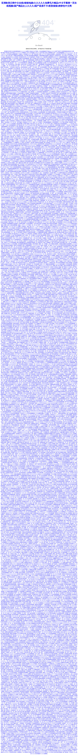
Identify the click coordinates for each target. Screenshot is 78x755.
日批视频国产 (46, 419)
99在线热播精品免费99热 (68, 462)
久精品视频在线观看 (38, 217)
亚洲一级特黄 (23, 714)
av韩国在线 (48, 621)
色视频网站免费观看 (8, 346)
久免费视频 (40, 398)
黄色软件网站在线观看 (25, 617)
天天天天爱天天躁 (41, 391)
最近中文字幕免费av (23, 138)
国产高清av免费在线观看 (38, 177)
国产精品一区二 (59, 290)
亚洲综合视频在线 (59, 682)
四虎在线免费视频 (45, 297)
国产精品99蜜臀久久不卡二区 (17, 216)
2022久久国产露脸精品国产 (49, 565)
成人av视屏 (40, 455)
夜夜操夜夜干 (29, 510)
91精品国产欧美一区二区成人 (49, 317)
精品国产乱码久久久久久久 (42, 268)
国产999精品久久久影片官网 (66, 494)
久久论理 (31, 327)
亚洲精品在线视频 (55, 713)
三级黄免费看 (67, 374)
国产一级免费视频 (10, 297)
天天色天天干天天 (15, 692)
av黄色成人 (15, 456)
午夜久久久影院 (9, 620)
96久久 (29, 272)
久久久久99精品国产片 (20, 523)
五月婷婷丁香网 (31, 64)
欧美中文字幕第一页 (46, 701)
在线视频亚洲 (23, 614)
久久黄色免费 (39, 262)
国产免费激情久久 (9, 339)
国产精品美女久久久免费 (18, 233)
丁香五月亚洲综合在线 (23, 301)
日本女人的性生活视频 (53, 406)
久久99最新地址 (50, 721)
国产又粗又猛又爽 (70, 274)
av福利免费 (10, 465)
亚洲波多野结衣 (49, 144)
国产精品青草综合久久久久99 (37, 299)
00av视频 (18, 577)
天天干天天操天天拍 (47, 548)
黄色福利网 (19, 123)
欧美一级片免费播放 (47, 581)
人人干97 (43, 204)
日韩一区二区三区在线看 (31, 342)
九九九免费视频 (23, 272)
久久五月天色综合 (42, 403)
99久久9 (70, 474)
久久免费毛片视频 (43, 426)
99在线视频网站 (43, 461)
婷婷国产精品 (42, 390)
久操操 (62, 368)
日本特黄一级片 (67, 516)
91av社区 (58, 600)
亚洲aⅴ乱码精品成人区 (30, 81)
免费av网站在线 (44, 642)
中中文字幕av (39, 517)
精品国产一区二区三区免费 (54, 238)
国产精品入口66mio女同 (66, 280)
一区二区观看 (35, 666)
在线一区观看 (60, 165)
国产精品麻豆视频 (5, 643)
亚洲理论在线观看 (48, 368)
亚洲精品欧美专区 (56, 196)
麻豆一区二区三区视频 (54, 133)
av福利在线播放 (52, 535)
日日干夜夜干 (57, 517)
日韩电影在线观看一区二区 (57, 661)
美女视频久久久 (7, 374)
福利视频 (54, 480)
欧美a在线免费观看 (65, 456)
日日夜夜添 (66, 629)
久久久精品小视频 (55, 636)
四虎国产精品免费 (59, 235)
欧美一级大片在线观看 (62, 187)
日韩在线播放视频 (57, 490)
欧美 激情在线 (70, 361)
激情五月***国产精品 (46, 128)
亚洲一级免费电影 (58, 246)
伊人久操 (22, 577)
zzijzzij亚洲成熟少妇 (59, 469)
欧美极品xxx (22, 679)
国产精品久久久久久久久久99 (11, 91)
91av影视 (23, 135)
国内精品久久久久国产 (49, 217)
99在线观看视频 (21, 466)
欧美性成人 (67, 100)
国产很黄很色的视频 (6, 697)
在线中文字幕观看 (5, 200)
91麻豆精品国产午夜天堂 (45, 516)
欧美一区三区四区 (40, 453)
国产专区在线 (46, 591)
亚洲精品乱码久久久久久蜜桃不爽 (55, 711)
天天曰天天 (65, 110)
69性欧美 (28, 590)
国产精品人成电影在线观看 (7, 348)
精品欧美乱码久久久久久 (16, 700)
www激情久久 (4, 694)
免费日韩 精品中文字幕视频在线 (33, 180)
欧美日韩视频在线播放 (25, 720)
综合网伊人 (28, 142)
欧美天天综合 (66, 313)
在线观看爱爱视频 (5, 61)
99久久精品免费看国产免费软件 (34, 278)
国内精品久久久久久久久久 (56, 729)
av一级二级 (13, 86)
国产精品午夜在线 (5, 52)
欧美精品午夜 (48, 658)
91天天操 (28, 623)
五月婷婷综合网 (13, 372)
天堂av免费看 (25, 71)
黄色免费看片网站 (21, 378)
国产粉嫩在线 (40, 532)
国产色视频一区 (11, 581)
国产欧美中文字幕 (37, 555)
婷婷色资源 (15, 645)
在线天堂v (18, 67)
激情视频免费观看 (7, 411)
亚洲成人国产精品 (48, 675)
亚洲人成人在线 (54, 526)
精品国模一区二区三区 (59, 561)
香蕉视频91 (4, 306)
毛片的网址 (18, 306)
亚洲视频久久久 (32, 668)
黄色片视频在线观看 (46, 213)
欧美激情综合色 (27, 167)
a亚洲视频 (26, 284)
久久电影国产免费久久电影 (26, 687)
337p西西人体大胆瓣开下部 (15, 159)
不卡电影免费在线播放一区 (45, 430)
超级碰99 (6, 382)
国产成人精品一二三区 (65, 387)
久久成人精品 (22, 697)
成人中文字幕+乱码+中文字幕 (33, 410)
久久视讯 (22, 142)
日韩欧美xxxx (53, 414)
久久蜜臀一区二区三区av (50, 413)
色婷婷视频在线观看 (13, 381)
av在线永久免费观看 (54, 148)
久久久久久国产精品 (43, 359)
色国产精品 (21, 174)
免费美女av (11, 510)
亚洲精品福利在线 (24, 112)
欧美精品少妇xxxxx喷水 (61, 465)
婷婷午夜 (70, 209)
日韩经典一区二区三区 (71, 151)
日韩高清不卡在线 (33, 695)
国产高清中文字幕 (50, 149)
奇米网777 (8, 251)
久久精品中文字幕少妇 (8, 352)
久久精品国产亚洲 (24, 371)
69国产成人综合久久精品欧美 (20, 335)
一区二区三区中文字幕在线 (60, 714)
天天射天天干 (28, 165)
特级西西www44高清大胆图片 (8, 162)
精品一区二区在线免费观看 (64, 83)
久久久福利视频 (11, 542)
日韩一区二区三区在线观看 (63, 90)
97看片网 (12, 252)
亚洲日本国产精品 (37, 407)
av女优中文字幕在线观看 (57, 584)
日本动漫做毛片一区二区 (20, 493)
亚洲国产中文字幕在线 (15, 678)
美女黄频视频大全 (10, 257)
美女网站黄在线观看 (40, 293)
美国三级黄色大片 (43, 585)
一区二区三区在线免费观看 (34, 714)
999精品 (36, 575)
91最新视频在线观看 (44, 55)
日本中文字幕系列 (40, 566)
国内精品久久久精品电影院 (8, 146)
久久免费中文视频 (67, 152)
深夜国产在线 (71, 131)
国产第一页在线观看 (18, 704)
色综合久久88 (14, 458)
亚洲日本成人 (68, 320)
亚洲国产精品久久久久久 (62, 649)
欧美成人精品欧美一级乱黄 (23, 705)
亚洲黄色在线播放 (8, 245)
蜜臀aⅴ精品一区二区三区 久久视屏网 (28, 420)
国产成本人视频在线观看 (43, 519)
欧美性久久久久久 (51, 600)
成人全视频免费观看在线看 (27, 422)
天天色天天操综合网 (66, 129)
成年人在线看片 (73, 637)
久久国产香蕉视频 (16, 338)
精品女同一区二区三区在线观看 (39, 475)
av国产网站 (61, 653)
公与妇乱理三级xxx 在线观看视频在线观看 (15, 113)
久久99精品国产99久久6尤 (36, 183)
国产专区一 (30, 238)
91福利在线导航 (71, 452)
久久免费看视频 (40, 152)
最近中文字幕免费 (27, 407)
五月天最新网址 (16, 443)
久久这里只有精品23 (31, 577)
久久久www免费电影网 (52, 436)
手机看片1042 (39, 57)
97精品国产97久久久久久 (14, 170)
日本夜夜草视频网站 (24, 507)
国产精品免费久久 (7, 369)
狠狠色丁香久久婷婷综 (70, 371)
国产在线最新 (11, 271)
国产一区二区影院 (58, 543)
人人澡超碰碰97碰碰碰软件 (42, 91)
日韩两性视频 (21, 223)
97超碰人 (20, 54)
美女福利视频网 (34, 676)
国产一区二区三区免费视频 (67, 742)
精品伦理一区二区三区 (44, 187)
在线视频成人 (21, 377)
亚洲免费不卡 (46, 524)
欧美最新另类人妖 (27, 220)
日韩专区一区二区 (48, 246)
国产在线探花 (56, 433)
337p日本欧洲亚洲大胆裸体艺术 (60, 99)
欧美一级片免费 (5, 136)
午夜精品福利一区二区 (43, 351)
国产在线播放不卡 (14, 388)
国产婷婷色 (72, 106)
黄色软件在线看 (24, 629)
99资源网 (25, 238)
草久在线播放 (64, 257)
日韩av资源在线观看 (48, 303)
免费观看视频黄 (63, 57)
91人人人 (74, 620)
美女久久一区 (24, 668)
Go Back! (39, 45)
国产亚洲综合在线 (63, 616)
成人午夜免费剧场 (18, 537)
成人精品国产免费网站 (59, 151)
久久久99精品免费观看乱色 (51, 167)
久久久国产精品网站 (51, 336)
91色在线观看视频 (60, 401)
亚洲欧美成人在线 (36, 594)
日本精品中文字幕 (5, 243)
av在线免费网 (51, 212)
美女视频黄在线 (54, 194)
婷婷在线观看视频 (64, 115)
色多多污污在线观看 (31, 216)
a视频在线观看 (30, 643)
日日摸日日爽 (53, 145)
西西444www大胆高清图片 (70, 304)
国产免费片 (69, 81)
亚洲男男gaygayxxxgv (42, 569)
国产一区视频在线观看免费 (48, 652)
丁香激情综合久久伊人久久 (36, 371)
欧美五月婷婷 (68, 232)
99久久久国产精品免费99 (35, 646)
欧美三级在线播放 (60, 365)
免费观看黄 (74, 710)
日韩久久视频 (67, 368)
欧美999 (17, 542)
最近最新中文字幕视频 (6, 326)
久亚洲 (28, 465)
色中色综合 (11, 126)
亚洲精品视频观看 (10, 184)
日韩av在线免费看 (27, 393)
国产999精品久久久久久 (10, 206)
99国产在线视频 (32, 336)
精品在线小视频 (65, 216)
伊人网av (70, 183)
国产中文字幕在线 (32, 129)
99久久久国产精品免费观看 (44, 743)
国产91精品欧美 (43, 676)
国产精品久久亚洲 (18, 632)
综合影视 (65, 642)
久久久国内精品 (62, 690)
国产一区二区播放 (48, 197)
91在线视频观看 (32, 445)
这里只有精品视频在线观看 (44, 494)
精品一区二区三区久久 (14, 299)
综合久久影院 (42, 219)
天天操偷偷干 (31, 497)
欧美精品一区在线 (19, 107)
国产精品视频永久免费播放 (43, 478)
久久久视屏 (18, 533)
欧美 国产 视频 (32, 61)
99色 (45, 662)
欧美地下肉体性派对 (23, 524)
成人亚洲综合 (72, 443)
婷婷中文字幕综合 (33, 718)
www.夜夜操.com (26, 739)
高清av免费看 (14, 199)
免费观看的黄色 (47, 159)
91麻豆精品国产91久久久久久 (41, 148)
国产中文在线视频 (57, 637)
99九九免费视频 (50, 536)
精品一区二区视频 (33, 650)
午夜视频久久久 (51, 662)
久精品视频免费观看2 (68, 440)
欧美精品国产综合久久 (56, 529)
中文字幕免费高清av (20, 297)
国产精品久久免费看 (69, 417)
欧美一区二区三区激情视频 (57, 537)
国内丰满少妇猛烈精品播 (31, 377)
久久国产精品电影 (19, 126)
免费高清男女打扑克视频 (43, 607)
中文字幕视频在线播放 (37, 255)
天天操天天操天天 (28, 131)
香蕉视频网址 (47, 455)
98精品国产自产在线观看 (22, 564)
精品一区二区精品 (37, 122)
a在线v (68, 351)
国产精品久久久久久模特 (28, 362)
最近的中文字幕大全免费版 (16, 674)
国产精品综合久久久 (32, 65)
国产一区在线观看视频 (28, 60)
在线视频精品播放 (25, 299)
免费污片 (38, 73)
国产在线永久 (42, 141)
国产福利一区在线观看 (41, 416)
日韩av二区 (6, 578)
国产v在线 (27, 103)
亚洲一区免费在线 (14, 679)
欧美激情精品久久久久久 (48, 285)
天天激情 (35, 562)
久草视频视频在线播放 (9, 433)
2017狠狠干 (52, 346)
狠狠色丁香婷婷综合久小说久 (31, 228)
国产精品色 (53, 524)
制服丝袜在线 (29, 717)
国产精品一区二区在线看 (18, 181)
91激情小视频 (36, 440)
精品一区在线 (9, 349)
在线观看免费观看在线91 (13, 168)
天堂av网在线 (73, 548)
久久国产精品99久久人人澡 (34, 280)
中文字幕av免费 (11, 329)
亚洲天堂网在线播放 (62, 474)
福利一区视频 (38, 161)
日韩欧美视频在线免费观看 (25, 536)
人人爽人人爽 (14, 417)
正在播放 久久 (46, 278)
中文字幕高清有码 (39, 579)
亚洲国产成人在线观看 (63, 448)
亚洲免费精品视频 (35, 272)
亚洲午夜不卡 (15, 506)
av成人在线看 (39, 490)
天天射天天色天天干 (47, 180)
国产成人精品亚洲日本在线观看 (38, 339)
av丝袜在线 (13, 624)
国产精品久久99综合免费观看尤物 (12, 145)
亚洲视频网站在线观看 (12, 223)
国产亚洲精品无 (9, 406)
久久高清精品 (69, 346)
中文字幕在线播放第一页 (53, 62)
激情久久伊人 (27, 213)
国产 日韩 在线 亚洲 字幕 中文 (15, 650)
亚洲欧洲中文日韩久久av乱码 (34, 78)
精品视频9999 (19, 307)
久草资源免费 (68, 264)
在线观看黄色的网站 (26, 514)
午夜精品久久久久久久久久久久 (31, 343)
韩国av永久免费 (30, 149)
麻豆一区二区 (53, 245)
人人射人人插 (60, 417)
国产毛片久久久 (33, 138)
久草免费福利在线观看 (51, 511)
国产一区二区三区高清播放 (31, 187)
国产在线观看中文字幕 (13, 112)
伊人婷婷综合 (39, 242)
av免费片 (64, 733)
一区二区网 (10, 188)
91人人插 (32, 537)
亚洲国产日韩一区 (31, 487)
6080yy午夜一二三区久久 (63, 281)
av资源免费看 (66, 293)
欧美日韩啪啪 (69, 262)
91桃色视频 (56, 77)
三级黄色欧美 (41, 99)
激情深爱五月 (39, 501)
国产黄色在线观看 (49, 306)
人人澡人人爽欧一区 (29, 575)
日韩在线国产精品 (32, 403)
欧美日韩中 (60, 86)
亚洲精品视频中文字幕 (69, 584)
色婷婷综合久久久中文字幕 (22, 491)
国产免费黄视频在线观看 (35, 382)
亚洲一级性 (65, 203)
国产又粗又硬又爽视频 (39, 485)
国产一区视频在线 (52, 440)
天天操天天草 (27, 196)
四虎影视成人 (72, 564)
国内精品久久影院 (51, 254)
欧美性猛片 (56, 510)
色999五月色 (7, 246)
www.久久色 (12, 78)
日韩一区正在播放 (36, 168)
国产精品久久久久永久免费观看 (20, 469)
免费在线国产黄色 (10, 427)
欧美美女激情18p (10, 608)
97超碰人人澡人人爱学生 (65, 261)
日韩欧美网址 (46, 398)
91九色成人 (57, 550)
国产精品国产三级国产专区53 (38, 77)
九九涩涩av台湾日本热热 (19, 465)
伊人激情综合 (39, 61)
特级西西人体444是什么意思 (70, 364)
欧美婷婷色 (57, 514)
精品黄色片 (4, 571)
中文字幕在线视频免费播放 (39, 678)
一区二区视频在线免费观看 (29, 634)
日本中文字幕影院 (46, 564)
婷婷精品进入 (66, 674)
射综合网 (3, 711)
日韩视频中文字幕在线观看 (68, 581)
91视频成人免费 (42, 342)
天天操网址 (24, 89)
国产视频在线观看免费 (56, 539)
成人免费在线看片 (34, 322)
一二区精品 (42, 93)
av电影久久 (27, 80)
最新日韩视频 (61, 167)
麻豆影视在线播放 (71, 549)
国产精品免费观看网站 (6, 335)
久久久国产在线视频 (58, 299)
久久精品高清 (46, 533)
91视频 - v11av (58, 390)
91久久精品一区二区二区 (7, 623)
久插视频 (73, 585)
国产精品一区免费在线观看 (14, 745)
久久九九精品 (63, 361)
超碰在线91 (55, 296)
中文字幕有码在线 (49, 352)
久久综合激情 (22, 590)
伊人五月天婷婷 (38, 238)
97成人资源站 (23, 83)
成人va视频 (73, 94)
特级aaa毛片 (71, 663)
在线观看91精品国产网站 (64, 495)
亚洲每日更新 (18, 154)
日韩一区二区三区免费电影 (13, 83)
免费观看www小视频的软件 (43, 145)
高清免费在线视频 (56, 307)
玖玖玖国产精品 (63, 228)
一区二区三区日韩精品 (52, 342)
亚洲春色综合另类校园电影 (64, 117)
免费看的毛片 (61, 445)
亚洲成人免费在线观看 (47, 714)
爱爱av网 (55, 265)
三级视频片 (63, 397)
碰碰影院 (19, 362)
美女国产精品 (8, 201)
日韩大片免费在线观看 (28, 608)
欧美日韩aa (50, 58)
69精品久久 (40, 419)
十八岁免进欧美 (33, 742)
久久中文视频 (67, 170)
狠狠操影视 (43, 578)
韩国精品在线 (45, 727)
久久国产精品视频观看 (16, 235)
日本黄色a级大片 (58, 468)
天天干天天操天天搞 (20, 73)
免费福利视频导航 (32, 359)
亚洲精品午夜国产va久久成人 (52, 300)
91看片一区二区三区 (72, 268)
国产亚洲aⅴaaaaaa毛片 (30, 619)
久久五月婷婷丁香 (72, 552)
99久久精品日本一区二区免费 (29, 351)
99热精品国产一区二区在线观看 (13, 385)
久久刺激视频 (21, 591)
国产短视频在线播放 (68, 459)
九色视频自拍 (53, 398)
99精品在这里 (18, 115)
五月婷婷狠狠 (12, 242)
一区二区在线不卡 (58, 477)
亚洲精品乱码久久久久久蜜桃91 (66, 747)
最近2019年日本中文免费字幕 (16, 626)
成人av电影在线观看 (68, 306)
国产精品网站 (32, 374)
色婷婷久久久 (67, 682)
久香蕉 (2, 291)
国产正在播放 (6, 131)
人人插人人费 (60, 439)
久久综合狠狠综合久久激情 (61, 316)
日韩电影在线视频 (61, 112)
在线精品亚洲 (69, 579)
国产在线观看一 (33, 133)
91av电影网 (72, 649)
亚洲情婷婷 (73, 115)
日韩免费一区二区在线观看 (33, 264)
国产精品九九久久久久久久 (42, 125)
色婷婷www (63, 81)
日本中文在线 (33, 144)
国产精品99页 (5, 466)
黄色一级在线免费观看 (16, 367)
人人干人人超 (33, 284)
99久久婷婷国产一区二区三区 (41, 620)
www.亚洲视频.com (66, 517)
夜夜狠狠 (65, 375)
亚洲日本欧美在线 (50, 452)
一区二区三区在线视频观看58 (29, 277)
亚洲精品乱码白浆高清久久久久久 (59, 404)
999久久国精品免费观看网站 (48, 732)
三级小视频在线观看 (53, 243)
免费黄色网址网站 (14, 475)
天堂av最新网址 (25, 355)
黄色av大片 (13, 564)
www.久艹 (49, 309)
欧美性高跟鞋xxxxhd (6, 621)
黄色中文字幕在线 (52, 175)
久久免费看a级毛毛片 (29, 320)
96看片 (9, 556)
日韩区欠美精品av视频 (55, 267)
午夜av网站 (17, 64)
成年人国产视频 (54, 669)
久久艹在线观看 (9, 68)
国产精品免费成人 (25, 692)
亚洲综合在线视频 (5, 254)
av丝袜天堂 (68, 359)
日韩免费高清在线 (53, 616)
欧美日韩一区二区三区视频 (48, 410)
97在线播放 (19, 624)
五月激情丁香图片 (66, 540)
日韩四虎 (60, 597)
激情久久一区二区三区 (24, 645)
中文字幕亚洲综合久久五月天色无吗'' (34, 164)
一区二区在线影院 (10, 661)
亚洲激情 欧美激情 (50, 251)
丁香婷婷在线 (8, 514)
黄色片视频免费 (21, 342)
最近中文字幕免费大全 (54, 456)
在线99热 (39, 285)
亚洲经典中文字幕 (8, 138)
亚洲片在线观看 (48, 637)
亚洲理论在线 (27, 423)
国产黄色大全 (36, 199)
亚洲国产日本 (24, 336)
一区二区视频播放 (42, 117)
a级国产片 (25, 241)
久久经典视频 (52, 620)
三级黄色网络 (40, 284)
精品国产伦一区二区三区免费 (54, 574)
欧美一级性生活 (60, 527)
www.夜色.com (50, 290)
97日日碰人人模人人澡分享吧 (44, 394)
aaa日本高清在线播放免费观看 (61, 656)
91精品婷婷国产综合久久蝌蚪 (50, 493)
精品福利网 (49, 293)
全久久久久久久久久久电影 (41, 270)
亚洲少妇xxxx (13, 516)
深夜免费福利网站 (60, 481)
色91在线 (8, 705)
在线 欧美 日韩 (47, 341)
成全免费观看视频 (20, 230)
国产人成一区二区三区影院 (59, 549)
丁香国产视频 (67, 658)
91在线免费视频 (13, 419)
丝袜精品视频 (36, 220)
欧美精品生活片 (68, 128)
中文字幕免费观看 (10, 701)
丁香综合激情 (70, 497)
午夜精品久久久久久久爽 (23, 432)
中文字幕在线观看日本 (45, 539)
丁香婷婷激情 (67, 477)
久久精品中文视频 (16, 74)
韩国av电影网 (49, 704)
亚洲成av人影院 (7, 566)
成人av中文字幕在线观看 (25, 309)
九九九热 (30, 524)
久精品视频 (63, 186)
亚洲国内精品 (33, 713)
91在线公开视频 (51, 443)
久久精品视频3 (14, 243)
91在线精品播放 (39, 458)
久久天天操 (29, 426)
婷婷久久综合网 (40, 639)
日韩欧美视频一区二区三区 (11, 616)
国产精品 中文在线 (61, 336)
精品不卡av (53, 692)
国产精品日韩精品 (19, 503)
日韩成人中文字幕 (57, 482)
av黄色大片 (61, 739)
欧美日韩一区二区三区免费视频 (17, 151)
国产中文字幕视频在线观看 (67, 348)
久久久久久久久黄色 (63, 171)
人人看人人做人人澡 (70, 533)
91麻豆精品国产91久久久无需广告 (51, 233)
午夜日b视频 (36, 561)
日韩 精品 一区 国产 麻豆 (18, 251)
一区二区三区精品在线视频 (14, 287)
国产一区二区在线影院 (43, 133)
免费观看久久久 (24, 404)
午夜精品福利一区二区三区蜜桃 (35, 313)
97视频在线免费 (33, 569)
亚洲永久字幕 (70, 174)
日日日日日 (21, 381)
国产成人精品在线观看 (11, 165)
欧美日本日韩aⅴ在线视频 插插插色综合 (20, 144)
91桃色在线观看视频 (57, 516)
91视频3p (35, 510)
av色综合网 (74, 333)
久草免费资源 (46, 61)
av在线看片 (4, 577)
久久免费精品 (15, 142)
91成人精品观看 (58, 475)
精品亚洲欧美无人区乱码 (36, 303)
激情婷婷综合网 (29, 581)
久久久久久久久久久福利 (35, 665)
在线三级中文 (63, 632)
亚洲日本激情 (57, 285)
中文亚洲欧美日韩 (15, 109)
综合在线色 (25, 382)
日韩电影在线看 (50, 491)
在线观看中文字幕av (6, 682)
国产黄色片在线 (57, 498)
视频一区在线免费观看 (50, 207)
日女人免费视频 (38, 178)
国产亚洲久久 (7, 710)
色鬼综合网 (57, 132)
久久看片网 (10, 359)
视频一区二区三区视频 (43, 65)
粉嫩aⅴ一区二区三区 (37, 159)
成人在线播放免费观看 (25, 369)
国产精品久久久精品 (67, 267)
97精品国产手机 (21, 102)
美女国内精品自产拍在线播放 (43, 703)
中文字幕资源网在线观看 (45, 720)
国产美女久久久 (63, 571)
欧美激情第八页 (50, 678)
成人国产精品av (38, 636)
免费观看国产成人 (7, 522)
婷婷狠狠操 (46, 742)
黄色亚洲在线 (55, 508)
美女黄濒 (26, 650)
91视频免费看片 (73, 199)
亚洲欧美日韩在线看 (65, 309)
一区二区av (9, 181)
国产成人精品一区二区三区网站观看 (53, 210)
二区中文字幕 (67, 251)
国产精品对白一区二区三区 (13, 477)
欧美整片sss (73, 543)
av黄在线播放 (34, 455)
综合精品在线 (18, 501)
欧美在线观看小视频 (49, 155)
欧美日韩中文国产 (23, 133)
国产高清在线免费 (20, 99)
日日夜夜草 (46, 364)
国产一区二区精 (7, 319)
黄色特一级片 (50, 235)
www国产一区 (30, 67)
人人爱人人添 (22, 556)
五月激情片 (64, 268)
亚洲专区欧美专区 (63, 294)
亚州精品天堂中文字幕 (56, 104)
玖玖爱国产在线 (65, 514)
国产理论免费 (63, 67)
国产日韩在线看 (58, 423)
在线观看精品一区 (23, 464)
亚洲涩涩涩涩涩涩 (26, 743)
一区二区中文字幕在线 (71, 575)
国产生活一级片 (65, 665)
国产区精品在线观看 (68, 729)
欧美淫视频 (15, 420)
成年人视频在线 (59, 157)
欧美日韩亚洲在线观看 (55, 71)
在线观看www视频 (13, 139)
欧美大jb (6, 401)
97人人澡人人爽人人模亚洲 (13, 135)
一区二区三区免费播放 (38, 603)
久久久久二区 (39, 364)
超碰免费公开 (36, 498)
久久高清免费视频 (45, 474)
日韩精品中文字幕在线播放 (21, 348)
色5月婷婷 (57, 204)
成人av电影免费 (73, 569)
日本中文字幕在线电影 (21, 396)
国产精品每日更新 (72, 215)
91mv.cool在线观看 (54, 94)
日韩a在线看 (61, 669)
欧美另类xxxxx (51, 287)
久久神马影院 (19, 232)
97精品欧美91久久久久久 (49, 90)
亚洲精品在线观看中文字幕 (32, 151)
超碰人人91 (45, 672)
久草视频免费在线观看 (25, 475)
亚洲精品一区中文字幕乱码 (23, 411)
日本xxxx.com (30, 522)
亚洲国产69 (66, 230)
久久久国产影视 (45, 559)
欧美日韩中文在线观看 (69, 180)
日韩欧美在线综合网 (37, 369)
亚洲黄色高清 (4, 248)
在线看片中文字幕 (68, 272)
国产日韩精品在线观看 (48, 503)
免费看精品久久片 (52, 697)
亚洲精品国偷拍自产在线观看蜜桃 (59, 164)
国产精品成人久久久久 (16, 634)
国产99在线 (63, 636)
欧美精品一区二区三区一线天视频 (13, 122)
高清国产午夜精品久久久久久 (64, 225)
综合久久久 (41, 316)
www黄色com (36, 649)
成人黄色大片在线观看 (68, 55)
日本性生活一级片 (15, 313)
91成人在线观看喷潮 (42, 439)
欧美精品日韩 (19, 228)
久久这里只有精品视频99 (45, 228)
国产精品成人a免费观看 (25, 506)
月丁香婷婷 (43, 151)
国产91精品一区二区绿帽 (28, 235)
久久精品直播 (6, 310)
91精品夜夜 (53, 419)
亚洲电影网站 (36, 131)
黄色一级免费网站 (36, 745)
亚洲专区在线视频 (9, 291)
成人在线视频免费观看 (44, 84)
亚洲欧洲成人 (31, 458)
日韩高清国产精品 (5, 304)
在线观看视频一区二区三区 (62, 107)
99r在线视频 (55, 213)
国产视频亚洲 (39, 197)
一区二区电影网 (73, 71)
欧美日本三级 (50, 550)
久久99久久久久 (73, 238)
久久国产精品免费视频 (70, 711)
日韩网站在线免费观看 (71, 365)
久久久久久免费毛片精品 (28, 352)
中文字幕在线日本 (45, 267)
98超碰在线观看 (68, 653)
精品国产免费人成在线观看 (63, 103)
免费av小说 (44, 146)
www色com (9, 511)
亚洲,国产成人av (19, 749)
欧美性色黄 (74, 634)
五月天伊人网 (12, 203)
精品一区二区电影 (11, 613)
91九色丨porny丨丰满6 (46, 679)
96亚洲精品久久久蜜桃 (6, 548)
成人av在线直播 (43, 711)
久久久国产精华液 (59, 73)
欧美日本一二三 (37, 543)
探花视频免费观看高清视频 (25, 243)
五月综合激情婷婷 (22, 285)
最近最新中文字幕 (12, 220)
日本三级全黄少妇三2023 (68, 650)
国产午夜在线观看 (58, 239)
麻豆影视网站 (67, 655)
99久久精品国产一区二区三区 (53, 216)
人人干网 (20, 343)
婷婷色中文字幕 (9, 368)
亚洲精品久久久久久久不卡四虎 (15, 540)
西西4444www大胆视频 (42, 697)
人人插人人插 (32, 491)
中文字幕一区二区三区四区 (34, 459)
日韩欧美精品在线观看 (19, 368)
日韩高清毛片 (59, 217)
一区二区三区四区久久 (62, 524)
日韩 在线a (4, 617)
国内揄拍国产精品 (27, 406)
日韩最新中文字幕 (66, 604)
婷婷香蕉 (10, 435)
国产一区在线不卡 (7, 277)
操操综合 (6, 481)
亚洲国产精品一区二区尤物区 (45, 482)
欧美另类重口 (22, 572)
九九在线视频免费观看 (57, 466)
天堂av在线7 (8, 393)
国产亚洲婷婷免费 (33, 385)
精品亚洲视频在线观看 (30, 449)
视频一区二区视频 (43, 243)
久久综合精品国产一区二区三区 (42, 330)
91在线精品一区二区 (9, 497)
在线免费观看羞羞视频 (24, 96)
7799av (11, 167)
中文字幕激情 (22, 149)
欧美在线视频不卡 (8, 317)
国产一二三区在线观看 (48, 513)
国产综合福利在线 (12, 545)
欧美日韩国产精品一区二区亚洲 (40, 116)
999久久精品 (6, 371)
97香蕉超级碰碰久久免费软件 (52, 361)
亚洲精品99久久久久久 (56, 420)
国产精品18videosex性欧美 (10, 729)
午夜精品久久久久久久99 (17, 200)
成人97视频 (52, 351)
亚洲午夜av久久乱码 (29, 574)
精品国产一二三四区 (54, 382)
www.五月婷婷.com (28, 649)
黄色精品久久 (69, 592)
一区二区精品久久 (13, 249)
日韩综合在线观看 (29, 535)
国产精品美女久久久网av (71, 354)
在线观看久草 (28, 119)
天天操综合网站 (43, 190)
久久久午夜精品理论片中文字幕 (18, 643)
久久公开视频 (33, 663)
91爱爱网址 (9, 129)
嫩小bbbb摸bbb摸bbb (43, 381)
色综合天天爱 (49, 737)
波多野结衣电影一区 (56, 61)
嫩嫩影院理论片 (57, 558)
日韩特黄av (39, 487)
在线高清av (34, 514)
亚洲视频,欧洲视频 (48, 433)
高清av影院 (5, 228)
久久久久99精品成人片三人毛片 (55, 199)
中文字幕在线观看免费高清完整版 (13, 171)
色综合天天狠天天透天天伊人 (55, 332)
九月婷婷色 (46, 68)
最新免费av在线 (34, 80)
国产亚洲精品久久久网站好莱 (12, 132)
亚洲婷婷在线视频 (7, 614)
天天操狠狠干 (43, 220)
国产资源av (73, 377)
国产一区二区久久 (22, 65)
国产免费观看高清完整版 (34, 171)
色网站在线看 (71, 57)
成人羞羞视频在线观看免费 (63, 698)
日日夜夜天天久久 (62, 229)
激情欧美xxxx (43, 199)
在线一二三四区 (73, 87)
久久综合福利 (20, 516)
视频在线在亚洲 (10, 666)
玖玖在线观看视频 (28, 597)
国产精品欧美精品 (35, 193)
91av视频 (30, 552)
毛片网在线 (72, 721)
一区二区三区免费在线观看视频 (14, 739)
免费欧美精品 (65, 284)
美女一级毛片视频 (58, 645)
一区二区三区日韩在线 (35, 252)
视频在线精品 (47, 449)
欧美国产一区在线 (65, 125)
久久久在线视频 (50, 339)
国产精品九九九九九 (17, 480)
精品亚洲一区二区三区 (56, 330)
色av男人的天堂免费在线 (48, 333)
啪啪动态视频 (21, 165)
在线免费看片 (55, 122)
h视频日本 (71, 230)
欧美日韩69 (57, 67)
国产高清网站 (14, 556)
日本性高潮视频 (40, 368)
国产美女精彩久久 (41, 58)
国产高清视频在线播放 (25, 448)
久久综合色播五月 (34, 173)
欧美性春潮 (24, 67)
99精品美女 (14, 316)
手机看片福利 (68, 212)
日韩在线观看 (39, 671)
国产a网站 (32, 293)
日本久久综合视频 (67, 222)
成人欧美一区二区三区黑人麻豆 (45, 123)
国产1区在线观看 (69, 661)
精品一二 (20, 585)
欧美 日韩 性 (30, 333)
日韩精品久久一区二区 (71, 145)
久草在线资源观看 (50, 438)
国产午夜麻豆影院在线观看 (56, 304)
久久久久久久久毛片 (19, 610)
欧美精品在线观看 (24, 267)
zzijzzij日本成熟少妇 (67, 396)
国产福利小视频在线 (67, 423)
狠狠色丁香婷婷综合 (26, 287)
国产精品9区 (52, 170)
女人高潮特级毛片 (44, 729)
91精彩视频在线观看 (37, 109)
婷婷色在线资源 (68, 419)
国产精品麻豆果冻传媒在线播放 (59, 283)
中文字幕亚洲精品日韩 (6, 562)
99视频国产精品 (43, 568)
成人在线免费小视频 (29, 128)
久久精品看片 (32, 387)
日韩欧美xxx (42, 523)
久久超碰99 (9, 737)
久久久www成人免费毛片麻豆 (19, 703)
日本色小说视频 (43, 294)
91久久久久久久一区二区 (71, 52)
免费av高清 (31, 495)
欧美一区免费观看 (46, 283)
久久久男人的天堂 (57, 485)
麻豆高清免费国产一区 (62, 416)
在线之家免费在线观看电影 (18, 565)
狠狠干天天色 (30, 746)
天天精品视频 (19, 217)
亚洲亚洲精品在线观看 (44, 194)
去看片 (11, 655)
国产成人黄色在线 (55, 707)
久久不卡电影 (45, 323)
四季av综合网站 (15, 319)
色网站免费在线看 (69, 310)
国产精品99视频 (55, 591)
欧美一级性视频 (31, 566)
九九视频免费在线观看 (14, 488)
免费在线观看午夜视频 (62, 215)
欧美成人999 (36, 165)
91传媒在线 (20, 545)
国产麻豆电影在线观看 (16, 71)
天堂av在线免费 (7, 520)
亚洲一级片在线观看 (46, 97)
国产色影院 (4, 60)
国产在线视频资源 (66, 687)
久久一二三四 (26, 429)
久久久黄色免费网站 (6, 338)
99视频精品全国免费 (15, 371)
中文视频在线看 (23, 91)
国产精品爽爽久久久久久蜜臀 (61, 704)
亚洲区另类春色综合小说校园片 (69, 574)
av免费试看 (27, 261)
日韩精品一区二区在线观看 (45, 296)
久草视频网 (4, 542)
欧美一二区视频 (67, 727)
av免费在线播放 (38, 215)
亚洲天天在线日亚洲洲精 (7, 619)
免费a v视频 (47, 726)
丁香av (67, 561)
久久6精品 (33, 639)
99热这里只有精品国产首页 (52, 93)
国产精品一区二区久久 (47, 252)
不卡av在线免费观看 (31, 73)
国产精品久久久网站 (45, 70)
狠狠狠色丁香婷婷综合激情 (45, 186)
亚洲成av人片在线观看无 (8, 630)
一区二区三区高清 (39, 422)
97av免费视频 (28, 468)
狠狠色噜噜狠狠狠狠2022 (30, 736)
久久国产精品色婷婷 (39, 300)
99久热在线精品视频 (18, 210)
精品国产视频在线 (26, 606)
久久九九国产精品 (55, 70)
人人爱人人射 (63, 510)
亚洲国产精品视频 (18, 194)
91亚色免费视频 (46, 257)
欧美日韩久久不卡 (50, 80)
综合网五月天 (35, 141)
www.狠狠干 (15, 561)
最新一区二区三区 (72, 77)
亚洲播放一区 (31, 268)
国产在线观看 (4, 296)
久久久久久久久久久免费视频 (11, 590)
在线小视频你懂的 (40, 83)
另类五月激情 (25, 533)
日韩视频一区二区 (60, 212)
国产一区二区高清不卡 (9, 749)
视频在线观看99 (52, 393)
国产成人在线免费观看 (8, 594)
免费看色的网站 (11, 293)
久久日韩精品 (15, 464)
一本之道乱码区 (17, 526)
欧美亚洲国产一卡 (55, 387)
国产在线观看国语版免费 (38, 724)
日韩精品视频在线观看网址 (65, 243)
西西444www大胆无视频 (41, 750)
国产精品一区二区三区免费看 (39, 443)
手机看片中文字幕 (24, 530)
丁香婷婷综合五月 (51, 588)
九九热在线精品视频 (26, 745)
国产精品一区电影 (64, 380)
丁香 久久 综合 (41, 377)
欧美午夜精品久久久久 (26, 109)
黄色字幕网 (52, 222)
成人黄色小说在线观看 (37, 157)
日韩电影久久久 (27, 54)
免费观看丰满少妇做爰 (14, 595)
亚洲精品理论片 (22, 730)
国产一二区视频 (7, 707)
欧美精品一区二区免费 (69, 703)
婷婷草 (20, 90)
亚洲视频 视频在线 (48, 335)
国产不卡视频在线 (50, 271)
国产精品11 (9, 663)
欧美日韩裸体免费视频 (67, 206)
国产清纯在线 (35, 720)
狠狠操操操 (34, 158)
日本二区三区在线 (29, 270)
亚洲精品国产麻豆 (68, 527)
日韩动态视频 (25, 367)
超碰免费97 (25, 171)
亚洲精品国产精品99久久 (70, 278)
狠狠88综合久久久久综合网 (42, 384)
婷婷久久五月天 (42, 396)
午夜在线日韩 (27, 652)
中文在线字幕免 (37, 113)
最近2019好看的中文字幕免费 (29, 154)
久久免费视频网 (61, 89)
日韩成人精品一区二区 (15, 553)
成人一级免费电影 (44, 173)
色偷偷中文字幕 (56, 449)
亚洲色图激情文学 (49, 64)
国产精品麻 (43, 704)
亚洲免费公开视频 (73, 695)
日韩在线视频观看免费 (33, 461)
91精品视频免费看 (60, 732)
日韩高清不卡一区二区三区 (40, 588)
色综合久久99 (59, 319)
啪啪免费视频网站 (34, 191)
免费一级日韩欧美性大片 (67, 506)
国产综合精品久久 (60, 688)
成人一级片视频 (14, 70)
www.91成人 (70, 746)
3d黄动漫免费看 (53, 424)
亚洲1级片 (18, 494)
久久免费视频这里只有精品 (27, 254)
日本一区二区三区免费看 (54, 426)
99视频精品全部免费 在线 (37, 623)
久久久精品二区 (61, 274)
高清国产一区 (73, 523)
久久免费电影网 (36, 669)
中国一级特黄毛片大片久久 (26, 559)
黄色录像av (6, 721)
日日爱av (65, 717)
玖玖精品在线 (63, 148)
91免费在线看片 (23, 640)
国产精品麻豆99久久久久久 (28, 508)
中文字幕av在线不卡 (72, 336)
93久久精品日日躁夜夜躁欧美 (66, 119)
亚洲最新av (49, 312)
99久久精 (65, 529)
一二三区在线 (71, 123)
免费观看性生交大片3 (53, 57)
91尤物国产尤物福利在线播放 (31, 93)
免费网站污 (29, 600)
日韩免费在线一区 (52, 497)
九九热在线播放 (43, 510)
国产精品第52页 (64, 200)
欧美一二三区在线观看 (22, 268)
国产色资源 (35, 380)
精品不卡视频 (67, 86)
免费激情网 (43, 442)
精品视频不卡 (32, 398)
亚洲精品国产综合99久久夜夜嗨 (16, 87)
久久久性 (55, 597)
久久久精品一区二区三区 (56, 297)
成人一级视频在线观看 (34, 471)
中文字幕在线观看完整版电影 (11, 640)
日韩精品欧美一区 (18, 406)
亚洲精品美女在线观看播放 (60, 123)
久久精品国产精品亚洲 (35, 71)
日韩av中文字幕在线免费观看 (48, 716)
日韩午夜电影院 (59, 339)
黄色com (39, 477)
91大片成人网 (44, 540)
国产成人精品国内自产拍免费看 (50, 626)
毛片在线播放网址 (37, 727)
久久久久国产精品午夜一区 (25, 561)
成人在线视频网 (24, 388)
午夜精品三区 (13, 498)
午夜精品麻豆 (12, 268)
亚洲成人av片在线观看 (56, 587)
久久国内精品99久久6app (31, 271)
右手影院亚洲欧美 (60, 620)
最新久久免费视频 (38, 433)
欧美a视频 (20, 685)
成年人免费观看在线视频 (51, 579)
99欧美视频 (35, 243)
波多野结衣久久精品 (23, 372)
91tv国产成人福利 (62, 296)
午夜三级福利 (66, 181)
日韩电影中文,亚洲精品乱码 (46, 469)
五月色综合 (10, 549)
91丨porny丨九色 (56, 329)
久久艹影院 (13, 131)
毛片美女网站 (29, 113)
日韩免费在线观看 (46, 307)
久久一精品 (19, 178)
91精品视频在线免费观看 (20, 611)
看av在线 (62, 533)
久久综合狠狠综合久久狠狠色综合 (68, 277)
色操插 (41, 346)
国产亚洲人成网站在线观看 (26, 659)
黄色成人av (59, 565)
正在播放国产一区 (7, 456)
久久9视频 (12, 180)
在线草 (75, 325)
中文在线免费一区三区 (66, 433)
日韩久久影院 (43, 239)
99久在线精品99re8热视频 (36, 530)
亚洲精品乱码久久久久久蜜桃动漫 (19, 61)
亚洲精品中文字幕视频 (12, 330)
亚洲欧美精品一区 (61, 116)
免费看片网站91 (39, 274)
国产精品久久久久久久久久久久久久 (61, 568)
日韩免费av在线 (59, 345)
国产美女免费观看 (69, 401)
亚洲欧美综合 (61, 74)
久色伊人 (13, 175)
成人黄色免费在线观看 (28, 161)
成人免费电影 (21, 698)
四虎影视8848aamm (38, 513)
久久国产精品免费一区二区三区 (44, 81)
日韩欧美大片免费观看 (12, 274)
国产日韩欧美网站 (35, 375)
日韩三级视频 (23, 592)
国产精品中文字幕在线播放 (56, 201)
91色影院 (65, 161)
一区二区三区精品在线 (56, 313)
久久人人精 (5, 595)
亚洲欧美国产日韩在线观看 (35, 672)
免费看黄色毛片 (18, 750)
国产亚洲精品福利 (65, 314)
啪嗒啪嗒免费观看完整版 (32, 219)
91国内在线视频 (70, 139)
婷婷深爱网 (26, 307)
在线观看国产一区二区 (50, 230)
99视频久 (44, 238)
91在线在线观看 (54, 241)
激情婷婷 (8, 410)
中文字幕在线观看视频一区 (67, 96)
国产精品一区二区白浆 (49, 542)
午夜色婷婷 (22, 141)
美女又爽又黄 (66, 290)
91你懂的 (64, 429)
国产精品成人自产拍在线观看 (59, 430)
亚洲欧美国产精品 (63, 626)
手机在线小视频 (60, 287)
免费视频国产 (33, 301)
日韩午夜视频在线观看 (48, 730)
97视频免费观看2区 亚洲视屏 (17, 558)
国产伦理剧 (72, 442)
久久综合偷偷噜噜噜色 (14, 157)
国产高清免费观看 (23, 646)
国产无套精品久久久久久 (15, 355)
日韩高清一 (69, 694)
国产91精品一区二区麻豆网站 (21, 327)
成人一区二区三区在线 (17, 241)
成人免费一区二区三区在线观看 (51, 248)
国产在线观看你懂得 (72, 413)
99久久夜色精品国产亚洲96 (18, 374)
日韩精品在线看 (50, 100)
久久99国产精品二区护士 (23, 197)
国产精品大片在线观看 (65, 594)
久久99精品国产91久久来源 (49, 365)
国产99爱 (49, 568)
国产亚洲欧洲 (15, 96)
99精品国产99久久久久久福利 (49, 640)
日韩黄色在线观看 (38, 142)
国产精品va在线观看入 (25, 168)
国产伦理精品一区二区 (51, 681)
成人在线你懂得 (67, 597)
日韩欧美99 (60, 175)
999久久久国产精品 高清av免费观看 (44, 52)
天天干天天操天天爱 (34, 390)
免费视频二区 (53, 320)
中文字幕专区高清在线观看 (64, 245)
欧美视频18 (66, 543)
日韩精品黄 (60, 138)
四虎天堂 (52, 125)
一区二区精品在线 (68, 165)
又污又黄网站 (39, 592)
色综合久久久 (9, 513)
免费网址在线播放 (17, 277)
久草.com (3, 478)
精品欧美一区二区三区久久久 (18, 710)
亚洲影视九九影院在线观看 (35, 326)
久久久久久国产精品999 (57, 703)
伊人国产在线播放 (5, 700)
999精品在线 (34, 309)
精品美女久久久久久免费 (47, 477)
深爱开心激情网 (56, 400)
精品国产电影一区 (15, 380)
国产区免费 (58, 351)
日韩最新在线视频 (66, 146)
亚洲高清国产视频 (58, 377)
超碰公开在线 (53, 225)
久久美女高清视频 (59, 652)
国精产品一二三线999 (50, 481)
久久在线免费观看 (70, 323)
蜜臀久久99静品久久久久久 (53, 219)
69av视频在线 (30, 222)
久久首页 (61, 188)
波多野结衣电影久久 (43, 527)
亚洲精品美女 (25, 665)
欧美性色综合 (58, 284)
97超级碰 (24, 461)
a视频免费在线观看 (54, 384)
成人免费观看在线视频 (41, 356)
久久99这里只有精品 (72, 283)
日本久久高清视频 (10, 491)
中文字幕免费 (40, 472)
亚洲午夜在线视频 (31, 285)
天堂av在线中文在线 (27, 582)
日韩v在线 (47, 537)
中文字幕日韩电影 (64, 122)
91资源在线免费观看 (55, 601)
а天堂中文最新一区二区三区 (8, 365)
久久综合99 (57, 368)
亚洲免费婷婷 (66, 545)
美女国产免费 (41, 74)
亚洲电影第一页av (26, 480)
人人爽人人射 (43, 630)
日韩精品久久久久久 (27, 122)
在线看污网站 (53, 173)
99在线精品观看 (60, 613)
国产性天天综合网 (72, 621)
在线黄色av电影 (29, 513)
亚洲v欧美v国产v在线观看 (53, 158)
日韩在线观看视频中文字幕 (22, 293)
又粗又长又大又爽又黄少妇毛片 (58, 478)
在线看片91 (58, 506)
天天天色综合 (24, 568)
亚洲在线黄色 (16, 323)
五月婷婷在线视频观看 (12, 54)
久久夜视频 (67, 377)
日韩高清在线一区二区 (19, 543)
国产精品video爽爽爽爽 (69, 458)
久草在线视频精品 (30, 413)
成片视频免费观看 (41, 336)
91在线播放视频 (52, 356)
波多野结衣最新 (7, 74)
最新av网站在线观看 (10, 103)
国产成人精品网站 (67, 422)
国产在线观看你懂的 (25, 713)
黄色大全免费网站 (49, 566)
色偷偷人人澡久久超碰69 (32, 446)
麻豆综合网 (16, 687)
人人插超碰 (36, 294)
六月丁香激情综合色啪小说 (40, 684)
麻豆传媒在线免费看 (52, 223)
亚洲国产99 (68, 167)
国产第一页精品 (57, 206)
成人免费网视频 (72, 362)
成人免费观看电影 (52, 676)
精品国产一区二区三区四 (17, 261)
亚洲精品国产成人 (41, 491)
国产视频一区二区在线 (43, 138)
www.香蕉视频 (26, 281)
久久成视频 (23, 94)
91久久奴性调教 (5, 278)
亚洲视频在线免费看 (23, 672)
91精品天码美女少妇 (60, 501)
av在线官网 (31, 204)
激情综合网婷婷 (23, 566)
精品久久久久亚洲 (13, 685)
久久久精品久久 (58, 259)
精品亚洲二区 (7, 424)
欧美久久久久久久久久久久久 (67, 62)
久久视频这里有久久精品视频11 (17, 300)
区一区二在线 (70, 228)
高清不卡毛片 (60, 272)
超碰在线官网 (5, 633)
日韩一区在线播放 (14, 278)
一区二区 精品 (31, 384)
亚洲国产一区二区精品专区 (50, 86)
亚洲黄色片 (23, 426)
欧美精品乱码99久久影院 (11, 730)
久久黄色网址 (67, 559)
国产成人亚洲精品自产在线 (57, 278)
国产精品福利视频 (36, 451)
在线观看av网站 (6, 452)
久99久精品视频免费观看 (25, 317)
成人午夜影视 (73, 676)
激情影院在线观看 (56, 275)
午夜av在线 (8, 272)
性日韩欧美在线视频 (35, 267)
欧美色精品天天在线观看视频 (22, 519)
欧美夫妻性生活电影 (16, 84)
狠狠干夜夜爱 (50, 301)
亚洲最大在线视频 (60, 359)
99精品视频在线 (15, 424)
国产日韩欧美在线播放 (33, 526)
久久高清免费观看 (66, 577)
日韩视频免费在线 (45, 692)
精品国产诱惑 (5, 70)
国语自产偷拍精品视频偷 (18, 535)
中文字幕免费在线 (17, 188)
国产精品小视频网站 (8, 750)
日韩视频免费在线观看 (52, 362)
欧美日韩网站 (71, 668)
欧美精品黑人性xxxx (10, 178)
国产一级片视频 (5, 177)
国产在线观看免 (49, 358)
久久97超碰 (35, 426)
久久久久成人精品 (50, 577)
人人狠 (70, 241)
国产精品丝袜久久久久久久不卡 (22, 339)
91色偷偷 (29, 640)
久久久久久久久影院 (65, 300)
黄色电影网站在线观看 (17, 77)
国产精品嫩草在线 (44, 188)
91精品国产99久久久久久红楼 (49, 598)
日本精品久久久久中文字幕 (15, 459)
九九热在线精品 (14, 672)
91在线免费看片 (65, 204)
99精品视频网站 (18, 474)
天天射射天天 (47, 552)
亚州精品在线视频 (72, 388)
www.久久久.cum (18, 733)
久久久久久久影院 (72, 161)
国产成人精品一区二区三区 (40, 327)
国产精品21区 (16, 326)
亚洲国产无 (44, 175)
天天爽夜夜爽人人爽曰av (44, 713)
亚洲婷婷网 (72, 171)
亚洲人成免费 (27, 669)
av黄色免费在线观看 (60, 610)
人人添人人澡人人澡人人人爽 (38, 506)
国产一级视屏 (27, 539)
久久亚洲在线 (56, 115)
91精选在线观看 (26, 158)
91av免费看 (9, 407)
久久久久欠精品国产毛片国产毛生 (64, 356)
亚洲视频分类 (65, 238)
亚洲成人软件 (71, 61)
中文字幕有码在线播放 (52, 445)
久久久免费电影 (62, 511)
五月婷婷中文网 (67, 466)
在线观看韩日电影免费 (26, 443)
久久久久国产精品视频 (67, 285)
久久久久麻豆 (63, 132)
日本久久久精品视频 (68, 271)
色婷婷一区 (47, 245)
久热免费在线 (20, 177)
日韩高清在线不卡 (68, 325)
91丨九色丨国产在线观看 (7, 537)
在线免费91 (29, 603)
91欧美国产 (36, 536)
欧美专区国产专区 (29, 698)
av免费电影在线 (32, 83)
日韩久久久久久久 (49, 132)
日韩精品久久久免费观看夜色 (60, 184)
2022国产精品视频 (38, 524)
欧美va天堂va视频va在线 (62, 443)
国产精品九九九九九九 (51, 83)
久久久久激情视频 (64, 159)
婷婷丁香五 (43, 681)
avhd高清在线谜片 (48, 472)
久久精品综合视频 (57, 109)
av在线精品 (7, 236)
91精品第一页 (13, 136)
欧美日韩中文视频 (40, 216)
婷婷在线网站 (25, 695)
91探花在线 (58, 146)
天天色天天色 (7, 458)
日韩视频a (47, 414)
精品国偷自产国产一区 (14, 592)
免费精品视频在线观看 (20, 510)
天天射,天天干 (27, 77)
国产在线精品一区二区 (49, 142)
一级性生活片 (69, 610)
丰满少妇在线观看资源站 (9, 341)
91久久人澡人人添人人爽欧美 (63, 142)
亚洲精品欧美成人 (29, 102)
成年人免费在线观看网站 (58, 78)
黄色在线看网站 (43, 556)
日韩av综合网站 (33, 296)
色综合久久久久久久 (41, 571)
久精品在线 (19, 578)
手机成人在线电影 (20, 481)
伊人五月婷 (54, 627)
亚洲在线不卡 (28, 516)
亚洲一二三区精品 (61, 424)
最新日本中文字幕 (24, 436)
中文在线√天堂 (73, 546)
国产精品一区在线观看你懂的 (70, 390)
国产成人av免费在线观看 (37, 96)
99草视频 (73, 597)
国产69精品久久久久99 (71, 178)
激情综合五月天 (63, 183)
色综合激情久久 (50, 377)
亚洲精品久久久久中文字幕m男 (37, 306)
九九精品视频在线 (40, 613)
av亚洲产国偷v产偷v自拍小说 (30, 123)
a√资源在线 (52, 519)
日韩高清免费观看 (58, 427)
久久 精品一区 (4, 355)
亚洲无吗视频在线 (51, 417)
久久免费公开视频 (64, 106)
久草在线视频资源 (70, 343)
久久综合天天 (25, 90)
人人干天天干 (50, 634)
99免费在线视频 (40, 614)
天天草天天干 (16, 426)
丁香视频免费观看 (7, 142)
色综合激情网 (71, 296)
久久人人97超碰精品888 (29, 700)
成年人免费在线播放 (10, 422)
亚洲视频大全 (24, 495)
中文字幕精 (46, 94)
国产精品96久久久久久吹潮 (36, 90)
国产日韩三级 (59, 152)
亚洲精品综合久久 (42, 417)
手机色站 (16, 138)
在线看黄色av (39, 86)
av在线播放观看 (42, 112)
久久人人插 (74, 540)
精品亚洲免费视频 (5, 239)
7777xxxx (67, 223)
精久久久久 (28, 565)
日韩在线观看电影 (72, 498)
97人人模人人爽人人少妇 (33, 682)
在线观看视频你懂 (69, 168)
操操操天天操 (18, 352)
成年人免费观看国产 (27, 245)
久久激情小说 (32, 488)
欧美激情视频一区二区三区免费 (33, 181)
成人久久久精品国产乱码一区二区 (17, 219)
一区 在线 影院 (6, 559)
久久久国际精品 (13, 401)
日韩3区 (75, 246)
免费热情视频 (52, 527)
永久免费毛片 (61, 681)
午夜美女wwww (38, 115)
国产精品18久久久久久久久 (14, 695)
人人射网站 (13, 716)
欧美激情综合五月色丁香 (52, 571)
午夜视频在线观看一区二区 (23, 86)
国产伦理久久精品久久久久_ (17, 81)
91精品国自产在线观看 (19, 193)
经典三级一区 (49, 668)
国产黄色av (7, 213)
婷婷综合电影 (22, 264)
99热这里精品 (41, 514)
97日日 (27, 374)
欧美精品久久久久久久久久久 (68, 566)
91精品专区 (73, 578)
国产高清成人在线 (55, 552)
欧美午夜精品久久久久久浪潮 (69, 718)
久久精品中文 (65, 558)
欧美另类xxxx (22, 410)
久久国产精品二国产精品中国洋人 (31, 188)
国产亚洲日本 (59, 655)
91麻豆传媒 (37, 297)
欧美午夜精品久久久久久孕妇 (46, 427)
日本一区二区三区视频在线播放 (54, 396)
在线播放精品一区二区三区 (47, 423)
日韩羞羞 (62, 155)
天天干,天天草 (9, 100)
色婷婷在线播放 (39, 210)
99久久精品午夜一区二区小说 (46, 590)
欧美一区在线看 (45, 71)
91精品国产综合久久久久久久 (27, 312)
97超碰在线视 (73, 223)
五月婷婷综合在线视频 (20, 653)
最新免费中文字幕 (48, 371)
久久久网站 (12, 262)
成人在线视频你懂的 (23, 346)
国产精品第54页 (21, 125)
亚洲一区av (65, 210)
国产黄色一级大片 (72, 294)
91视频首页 (19, 391)
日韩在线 (15, 511)
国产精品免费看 (48, 549)
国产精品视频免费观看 (50, 655)
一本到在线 (12, 67)
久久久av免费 (22, 603)
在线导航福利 (28, 212)
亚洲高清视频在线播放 (10, 93)
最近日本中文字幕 (22, 70)
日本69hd (41, 207)
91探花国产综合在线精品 (7, 280)
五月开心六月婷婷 (25, 173)
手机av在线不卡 (40, 132)
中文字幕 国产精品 (52, 448)
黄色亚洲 (51, 380)
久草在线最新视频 (63, 508)
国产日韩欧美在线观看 (26, 409)
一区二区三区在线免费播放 (22, 341)
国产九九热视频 (68, 287)
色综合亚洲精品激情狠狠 (63, 676)
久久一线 (13, 232)
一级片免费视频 (62, 145)
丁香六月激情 (47, 313)
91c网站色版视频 (62, 697)
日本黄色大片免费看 (26, 678)
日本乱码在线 (19, 131)
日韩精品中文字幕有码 (21, 120)
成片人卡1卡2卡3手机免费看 (14, 690)
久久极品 (69, 749)
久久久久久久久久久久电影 (35, 106)
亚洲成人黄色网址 (7, 484)
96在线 (26, 325)
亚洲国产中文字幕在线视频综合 (33, 466)
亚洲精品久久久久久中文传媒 (32, 681)
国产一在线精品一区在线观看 (23, 723)
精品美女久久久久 (15, 403)
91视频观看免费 (56, 504)
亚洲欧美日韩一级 (21, 304)
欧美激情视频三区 (22, 199)
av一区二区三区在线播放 (24, 708)
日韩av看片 (17, 530)
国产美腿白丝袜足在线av (60, 737)
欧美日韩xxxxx (55, 494)
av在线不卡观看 (10, 733)
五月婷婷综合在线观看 (55, 268)
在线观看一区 (44, 314)
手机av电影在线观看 (35, 692)
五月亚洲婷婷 (45, 170)
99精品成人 (24, 526)
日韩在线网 (30, 485)
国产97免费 (66, 239)
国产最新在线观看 (13, 446)
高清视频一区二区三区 (57, 717)
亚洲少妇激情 (52, 446)
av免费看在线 (59, 545)
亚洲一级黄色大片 (5, 624)
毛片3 (36, 653)
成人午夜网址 (42, 80)
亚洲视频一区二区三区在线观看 (38, 438)
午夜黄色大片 (6, 217)
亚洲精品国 (19, 204)
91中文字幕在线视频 (51, 613)
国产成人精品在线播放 (57, 312)
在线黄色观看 (40, 449)
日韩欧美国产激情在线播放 (34, 97)
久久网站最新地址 (24, 275)
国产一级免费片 (72, 375)
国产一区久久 (72, 508)
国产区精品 (26, 742)
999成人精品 (46, 484)
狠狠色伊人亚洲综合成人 (55, 55)
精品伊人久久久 (46, 661)
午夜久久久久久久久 (9, 653)
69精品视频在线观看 (8, 193)
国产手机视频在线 (21, 203)
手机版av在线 (10, 255)
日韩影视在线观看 (19, 310)
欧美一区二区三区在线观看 (8, 533)
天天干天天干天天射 (50, 152)
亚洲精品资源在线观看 (29, 248)
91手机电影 (21, 119)
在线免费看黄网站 (22, 458)
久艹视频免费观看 (24, 229)
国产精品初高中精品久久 (22, 262)
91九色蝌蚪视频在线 (62, 173)
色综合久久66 (56, 81)
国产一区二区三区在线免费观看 (60, 701)
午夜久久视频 (43, 553)
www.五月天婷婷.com (42, 129)
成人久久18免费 (13, 440)
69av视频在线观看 (5, 564)
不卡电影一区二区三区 (32, 225)
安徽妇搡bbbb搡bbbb (65, 432)
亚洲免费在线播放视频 (36, 203)
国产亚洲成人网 (47, 110)
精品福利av (54, 720)
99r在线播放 (49, 77)
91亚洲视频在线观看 (64, 342)
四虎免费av (31, 388)
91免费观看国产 (56, 562)
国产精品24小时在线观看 (47, 543)
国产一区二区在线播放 (71, 242)
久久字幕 (13, 196)
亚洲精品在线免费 (40, 75)
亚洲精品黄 (45, 280)
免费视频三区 (31, 62)
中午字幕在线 (34, 190)
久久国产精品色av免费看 (68, 603)
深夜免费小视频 (13, 377)
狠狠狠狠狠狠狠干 (52, 126)
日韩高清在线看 (19, 183)
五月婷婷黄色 (34, 194)
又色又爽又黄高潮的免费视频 (31, 55)
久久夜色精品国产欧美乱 (16, 649)
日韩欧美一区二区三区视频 (55, 569)
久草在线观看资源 (9, 265)
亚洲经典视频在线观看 (20, 255)
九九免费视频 (59, 191)
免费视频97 (74, 167)
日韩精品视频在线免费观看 (49, 215)
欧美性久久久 (47, 623)
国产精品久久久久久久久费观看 (18, 52)
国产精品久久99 (25, 488)
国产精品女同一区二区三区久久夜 (31, 442)
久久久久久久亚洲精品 (21, 485)
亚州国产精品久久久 (69, 341)
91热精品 (30, 684)
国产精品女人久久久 (34, 348)
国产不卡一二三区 (34, 226)
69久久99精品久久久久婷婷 (65, 102)
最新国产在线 (18, 215)
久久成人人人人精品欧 (19, 571)
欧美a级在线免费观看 (58, 358)
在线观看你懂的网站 (6, 89)
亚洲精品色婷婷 (10, 472)
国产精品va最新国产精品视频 (8, 414)
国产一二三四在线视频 (56, 161)
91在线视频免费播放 (51, 578)
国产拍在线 (44, 723)
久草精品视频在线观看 (66, 453)
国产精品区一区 (11, 306)
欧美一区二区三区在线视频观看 (10, 387)
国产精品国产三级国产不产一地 (50, 646)
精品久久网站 (10, 523)
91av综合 (62, 226)
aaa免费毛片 (50, 239)
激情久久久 (37, 204)
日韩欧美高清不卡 (49, 453)
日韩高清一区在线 (30, 378)
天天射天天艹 (55, 606)
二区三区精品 (13, 177)
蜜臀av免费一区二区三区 (41, 698)
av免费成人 (13, 391)
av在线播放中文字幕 (25, 455)
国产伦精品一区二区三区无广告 (14, 191)
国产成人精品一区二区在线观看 (61, 87)
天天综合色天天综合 (47, 115)
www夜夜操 (46, 106)
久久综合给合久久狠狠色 (69, 491)
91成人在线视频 (56, 394)
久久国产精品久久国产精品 (70, 617)
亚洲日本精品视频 (41, 158)
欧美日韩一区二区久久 (13, 133)
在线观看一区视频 (60, 139)
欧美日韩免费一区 (44, 375)
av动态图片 (50, 510)
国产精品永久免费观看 (57, 520)
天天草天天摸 (56, 252)
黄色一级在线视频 (39, 352)
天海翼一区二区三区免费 (33, 523)
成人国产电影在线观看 (65, 70)
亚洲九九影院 (33, 507)
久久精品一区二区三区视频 (7, 500)
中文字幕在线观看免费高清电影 (40, 287)
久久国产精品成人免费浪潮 (46, 135)
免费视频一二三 (57, 462)
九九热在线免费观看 (14, 413)
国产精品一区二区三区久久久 (56, 325)
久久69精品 (55, 58)
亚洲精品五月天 (16, 514)
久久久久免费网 (27, 674)
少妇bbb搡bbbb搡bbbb (15, 190)
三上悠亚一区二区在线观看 (54, 385)
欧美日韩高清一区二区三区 (15, 382)
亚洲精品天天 (19, 433)
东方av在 (53, 545)
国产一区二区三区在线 (16, 246)
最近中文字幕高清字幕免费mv (15, 248)
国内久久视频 (20, 729)
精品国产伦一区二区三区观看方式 (34, 611)
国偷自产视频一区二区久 (51, 690)
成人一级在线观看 (72, 135)
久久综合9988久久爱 (28, 433)
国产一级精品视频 (27, 540)
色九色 (14, 106)
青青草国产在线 (57, 581)
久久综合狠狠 (56, 174)
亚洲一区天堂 (28, 290)
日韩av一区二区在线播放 (54, 314)
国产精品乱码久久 (57, 718)
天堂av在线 (22, 424)
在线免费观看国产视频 (65, 158)
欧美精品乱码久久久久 (32, 304)
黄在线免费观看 (59, 491)
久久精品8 (61, 606)
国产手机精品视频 (54, 68)
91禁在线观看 (29, 100)
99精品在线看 (7, 75)
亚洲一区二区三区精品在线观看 (47, 54)
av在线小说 (9, 210)
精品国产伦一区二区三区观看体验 (58, 572)
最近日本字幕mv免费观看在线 (40, 393)
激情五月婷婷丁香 (22, 97)
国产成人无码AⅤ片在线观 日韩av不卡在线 (55, 177)
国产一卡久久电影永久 (44, 225)
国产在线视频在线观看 (71, 155)
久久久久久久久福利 (38, 245)
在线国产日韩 (71, 233)
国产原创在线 (35, 54)
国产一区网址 (55, 102)
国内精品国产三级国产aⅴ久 (7, 73)
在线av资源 (5, 488)
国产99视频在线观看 (55, 726)
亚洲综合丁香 (18, 608)
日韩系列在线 (12, 752)
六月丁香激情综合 (42, 258)
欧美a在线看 (56, 131)
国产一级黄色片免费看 (57, 162)
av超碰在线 (50, 656)
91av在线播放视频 (5, 720)
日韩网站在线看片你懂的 (9, 597)
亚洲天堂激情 (15, 697)
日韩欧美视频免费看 (34, 469)
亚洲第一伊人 (40, 246)
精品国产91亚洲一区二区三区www (19, 236)
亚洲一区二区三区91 (41, 488)
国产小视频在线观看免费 (17, 55)
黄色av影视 (39, 484)
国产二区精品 (14, 174)
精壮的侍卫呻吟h (11, 230)
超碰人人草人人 (22, 225)
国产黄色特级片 (45, 272)
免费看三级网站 (15, 75)
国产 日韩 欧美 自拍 (31, 484)
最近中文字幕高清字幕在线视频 (61, 523)
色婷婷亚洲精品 (19, 630)
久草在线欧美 (15, 161)
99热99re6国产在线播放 (8, 503)
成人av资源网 (26, 183)
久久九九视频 (52, 484)
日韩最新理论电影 (25, 74)
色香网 (36, 60)
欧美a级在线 (8, 561)
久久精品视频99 (42, 309)
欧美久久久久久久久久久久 (70, 332)
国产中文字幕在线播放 (43, 277)
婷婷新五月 (35, 617)
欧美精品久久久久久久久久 (41, 656)
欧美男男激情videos (59, 595)
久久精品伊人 (8, 469)
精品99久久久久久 (65, 196)
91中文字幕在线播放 (40, 643)
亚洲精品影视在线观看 (57, 695)
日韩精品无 (71, 701)
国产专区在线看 (56, 242)
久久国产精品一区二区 (71, 116)
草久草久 (70, 219)
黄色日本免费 (41, 718)
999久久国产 (4, 112)
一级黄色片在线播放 (11, 746)
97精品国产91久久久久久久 (65, 194)
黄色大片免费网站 (49, 514)
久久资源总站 (48, 299)
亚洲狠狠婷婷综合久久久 (54, 746)
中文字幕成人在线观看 (60, 338)
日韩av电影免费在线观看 (54, 129)
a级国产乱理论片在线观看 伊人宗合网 (65, 255)
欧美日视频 (48, 695)
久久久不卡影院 (11, 290)
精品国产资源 (52, 559)
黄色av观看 (4, 549)
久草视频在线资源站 (26, 594)
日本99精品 (64, 746)
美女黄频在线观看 (21, 746)
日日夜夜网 (55, 740)
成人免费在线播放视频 (16, 662)
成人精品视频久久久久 (46, 597)
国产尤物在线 (4, 87)
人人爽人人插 (10, 610)
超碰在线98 (16, 317)
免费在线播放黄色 (9, 632)
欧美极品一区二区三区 (66, 504)
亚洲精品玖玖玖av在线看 (12, 57)
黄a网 (32, 142)
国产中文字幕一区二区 (31, 155)
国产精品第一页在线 (68, 752)
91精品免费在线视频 (12, 524)
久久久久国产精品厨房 (49, 157)
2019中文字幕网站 (5, 180)
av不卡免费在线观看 (14, 94)
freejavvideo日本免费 (53, 403)
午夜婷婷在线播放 (40, 700)
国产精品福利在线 (66, 385)
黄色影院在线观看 (65, 745)
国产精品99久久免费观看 (44, 584)
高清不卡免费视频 (46, 459)
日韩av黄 (73, 146)
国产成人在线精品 (68, 513)
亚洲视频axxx (38, 229)
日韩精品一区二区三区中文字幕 (56, 672)
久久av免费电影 (16, 416)
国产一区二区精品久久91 (47, 131)
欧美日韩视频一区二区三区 (39, 600)
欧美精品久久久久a (14, 507)
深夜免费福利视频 (55, 96)
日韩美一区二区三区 (54, 106)
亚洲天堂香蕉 (59, 446)
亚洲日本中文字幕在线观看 (51, 653)
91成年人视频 (7, 175)
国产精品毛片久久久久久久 (62, 684)
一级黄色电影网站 (61, 413)
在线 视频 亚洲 (49, 206)
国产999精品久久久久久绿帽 (57, 288)
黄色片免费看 (64, 197)
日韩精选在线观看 (35, 630)
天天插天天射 (47, 422)
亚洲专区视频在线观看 (41, 174)
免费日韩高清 (50, 468)
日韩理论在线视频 (26, 549)
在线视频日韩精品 (5, 714)
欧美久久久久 (64, 407)
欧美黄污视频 (20, 574)
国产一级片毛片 (5, 157)
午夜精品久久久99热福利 (69, 138)
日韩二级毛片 (43, 694)
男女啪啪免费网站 (42, 349)
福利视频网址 (18, 587)
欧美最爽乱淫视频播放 (36, 626)
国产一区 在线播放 (50, 643)
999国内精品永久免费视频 (48, 178)
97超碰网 (8, 448)
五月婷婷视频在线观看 (27, 115)
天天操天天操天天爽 (56, 110)
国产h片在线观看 (63, 555)
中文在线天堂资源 (65, 249)
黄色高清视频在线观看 (19, 623)
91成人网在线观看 (69, 120)
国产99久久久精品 (16, 663)
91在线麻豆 (50, 174)
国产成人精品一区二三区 (63, 578)
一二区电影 (31, 629)
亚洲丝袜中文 (55, 739)
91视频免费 (46, 530)
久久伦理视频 (60, 480)
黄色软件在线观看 (17, 349)
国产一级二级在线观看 (57, 193)
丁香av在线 (74, 562)
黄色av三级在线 (62, 579)
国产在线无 (7, 532)
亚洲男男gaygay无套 (49, 284)
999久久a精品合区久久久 (22, 184)
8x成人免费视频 (55, 455)
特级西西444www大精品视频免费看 (61, 461)
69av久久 (16, 472)
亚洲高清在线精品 (19, 270)
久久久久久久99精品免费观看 (54, 500)
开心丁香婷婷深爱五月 (70, 188)
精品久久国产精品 (67, 535)
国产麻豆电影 (42, 60)
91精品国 (17, 336)
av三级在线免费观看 (19, 619)
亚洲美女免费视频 (70, 254)
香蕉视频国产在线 (59, 100)
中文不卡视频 (37, 388)
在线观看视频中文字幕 (30, 490)
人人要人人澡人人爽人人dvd (16, 550)
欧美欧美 (17, 495)
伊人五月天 (7, 187)
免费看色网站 (71, 394)
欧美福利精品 (22, 472)
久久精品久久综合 (44, 669)
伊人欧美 (47, 648)
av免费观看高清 (26, 239)
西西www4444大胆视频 (64, 436)
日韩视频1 (61, 354)
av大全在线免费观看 (69, 235)
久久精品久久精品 (36, 283)
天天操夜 (71, 203)
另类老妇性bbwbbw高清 (63, 126)
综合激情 (65, 135)
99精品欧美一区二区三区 (39, 209)
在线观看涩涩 (63, 394)
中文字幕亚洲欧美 (29, 251)
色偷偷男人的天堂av (31, 230)
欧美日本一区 (34, 316)
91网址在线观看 (29, 636)
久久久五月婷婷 (16, 546)
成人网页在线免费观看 (6, 636)
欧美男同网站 (15, 614)
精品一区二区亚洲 (58, 734)
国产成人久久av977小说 (25, 616)
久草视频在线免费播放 (9, 642)
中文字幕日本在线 (72, 571)
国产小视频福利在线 (36, 103)
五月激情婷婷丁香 (29, 310)
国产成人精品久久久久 (71, 322)
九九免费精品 (52, 91)
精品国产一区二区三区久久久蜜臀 (12, 226)
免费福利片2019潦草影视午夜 (39, 290)
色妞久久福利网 (5, 78)
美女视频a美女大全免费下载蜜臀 (43, 508)
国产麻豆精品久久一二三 (59, 355)
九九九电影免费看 (67, 414)
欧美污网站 (34, 494)
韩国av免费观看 (32, 478)
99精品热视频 (68, 73)
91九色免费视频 (66, 614)
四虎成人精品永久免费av (27, 737)
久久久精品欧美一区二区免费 (60, 144)
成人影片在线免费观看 (30, 401)
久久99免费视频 (30, 653)
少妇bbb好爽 (74, 86)
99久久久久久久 (39, 335)
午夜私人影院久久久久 (21, 104)
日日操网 (30, 199)
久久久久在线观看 (11, 123)
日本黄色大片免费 (71, 190)
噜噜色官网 (61, 740)
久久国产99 (33, 708)
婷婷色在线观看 (54, 435)
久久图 (16, 343)
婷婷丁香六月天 (32, 404)
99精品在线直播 (57, 249)
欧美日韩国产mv (24, 661)
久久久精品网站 (70, 445)
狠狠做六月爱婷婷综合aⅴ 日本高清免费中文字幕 (50, 429)
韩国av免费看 (13, 451)
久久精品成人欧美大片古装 (57, 120)
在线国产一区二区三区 (67, 723)
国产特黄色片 (24, 403)
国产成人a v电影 (20, 669)
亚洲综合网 (57, 453)
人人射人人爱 (34, 520)
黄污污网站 (69, 636)
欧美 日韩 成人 (66, 500)
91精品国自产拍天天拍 (61, 54)
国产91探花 (24, 727)
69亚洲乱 (35, 532)
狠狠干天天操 (44, 451)
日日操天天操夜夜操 (26, 157)
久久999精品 (24, 416)
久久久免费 (70, 724)
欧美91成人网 (51, 258)
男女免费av (52, 323)
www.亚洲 (9, 394)
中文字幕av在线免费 (9, 501)
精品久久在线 (61, 326)
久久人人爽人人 (55, 159)
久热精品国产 (36, 559)
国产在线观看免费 (20, 180)
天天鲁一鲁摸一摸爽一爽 (20, 747)
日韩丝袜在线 (24, 385)
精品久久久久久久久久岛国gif (19, 201)
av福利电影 (25, 384)
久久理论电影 (50, 327)
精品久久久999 (27, 694)
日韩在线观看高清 (5, 197)
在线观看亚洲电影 (30, 242)
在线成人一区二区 (63, 248)
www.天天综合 (55, 200)
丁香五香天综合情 (61, 254)
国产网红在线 (59, 522)
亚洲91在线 (24, 129)
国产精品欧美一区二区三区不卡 (20, 471)
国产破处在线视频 (11, 378)
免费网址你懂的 (52, 546)
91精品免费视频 (69, 732)
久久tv (24, 333)
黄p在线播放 (51, 608)
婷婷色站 (26, 439)
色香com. (72, 293)
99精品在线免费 (11, 207)
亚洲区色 (56, 352)
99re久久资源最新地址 (16, 239)
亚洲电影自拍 (29, 400)
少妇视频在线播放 (71, 338)
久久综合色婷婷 (41, 610)
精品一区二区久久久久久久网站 (44, 249)
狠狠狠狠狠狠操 (52, 165)
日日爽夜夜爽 (22, 278)
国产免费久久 (69, 112)
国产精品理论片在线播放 (49, 487)
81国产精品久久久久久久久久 (28, 145)
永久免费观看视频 (19, 128)
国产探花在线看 (11, 577)
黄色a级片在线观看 (16, 89)
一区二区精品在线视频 (15, 665)
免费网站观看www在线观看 (44, 404)
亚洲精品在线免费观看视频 (60, 668)
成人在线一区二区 (9, 539)
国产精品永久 (65, 275)
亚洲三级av (13, 304)
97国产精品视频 (7, 380)
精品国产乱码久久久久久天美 (25, 440)
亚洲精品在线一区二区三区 (29, 501)
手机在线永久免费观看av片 (65, 488)
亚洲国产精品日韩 (31, 614)
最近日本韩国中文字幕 (18, 325)
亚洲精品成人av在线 (41, 634)
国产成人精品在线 (5, 391)
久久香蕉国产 (40, 549)
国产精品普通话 (17, 549)
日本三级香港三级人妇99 (37, 167)
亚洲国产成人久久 (15, 452)
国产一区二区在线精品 (61, 410)
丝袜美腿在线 (28, 209)
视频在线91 (7, 516)
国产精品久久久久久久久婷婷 (58, 575)
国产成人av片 (46, 274)
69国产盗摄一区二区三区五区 (50, 229)
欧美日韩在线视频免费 (9, 494)
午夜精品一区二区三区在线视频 (23, 257)
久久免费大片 (26, 288)
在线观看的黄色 (26, 726)
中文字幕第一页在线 (58, 371)
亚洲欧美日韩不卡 (15, 275)
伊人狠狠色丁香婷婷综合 (46, 498)
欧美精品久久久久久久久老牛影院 (13, 303)
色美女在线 (24, 64)
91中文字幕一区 (23, 456)
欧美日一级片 (55, 261)
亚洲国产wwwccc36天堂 (40, 100)
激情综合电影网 (60, 170)
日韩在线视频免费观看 (54, 280)
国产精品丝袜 (13, 466)
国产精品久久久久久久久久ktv (37, 465)
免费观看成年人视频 (58, 303)
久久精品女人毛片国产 (22, 186)
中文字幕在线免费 (24, 356)
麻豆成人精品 (21, 417)
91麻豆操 (73, 142)
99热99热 (24, 487)
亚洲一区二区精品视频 (57, 220)
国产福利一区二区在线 (11, 445)
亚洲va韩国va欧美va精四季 (51, 119)
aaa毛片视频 (51, 585)
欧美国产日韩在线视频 (54, 632)
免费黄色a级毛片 (35, 423)
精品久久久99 (70, 148)
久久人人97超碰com (33, 568)
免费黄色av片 (51, 401)
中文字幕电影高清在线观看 (26, 259)
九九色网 (24, 459)
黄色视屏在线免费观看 (51, 495)
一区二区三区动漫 (22, 588)
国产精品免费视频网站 (14, 438)
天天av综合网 (25, 191)
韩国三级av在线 (33, 117)
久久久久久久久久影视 (35, 474)
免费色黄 (40, 742)
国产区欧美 (28, 146)
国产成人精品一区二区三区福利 (44, 397)
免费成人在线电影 (35, 448)
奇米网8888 (9, 416)
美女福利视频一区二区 (32, 633)
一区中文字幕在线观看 (31, 424)
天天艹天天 (27, 626)
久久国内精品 (16, 173)
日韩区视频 (58, 125)
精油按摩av (30, 120)
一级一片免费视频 (38, 120)
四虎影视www (34, 74)
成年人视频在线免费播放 (41, 546)
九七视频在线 (34, 258)
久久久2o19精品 (60, 251)
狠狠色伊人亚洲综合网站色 (33, 642)
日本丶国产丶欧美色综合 (9, 336)
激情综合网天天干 (7, 742)
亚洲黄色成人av (44, 649)
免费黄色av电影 (29, 300)
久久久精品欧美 (28, 233)
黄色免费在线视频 (70, 393)
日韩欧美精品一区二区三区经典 (43, 629)
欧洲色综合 (19, 365)
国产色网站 (33, 86)
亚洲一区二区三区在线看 (11, 468)
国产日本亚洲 (21, 164)
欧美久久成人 (48, 99)
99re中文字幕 (22, 453)
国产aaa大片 (27, 630)
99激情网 (45, 57)
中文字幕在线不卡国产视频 (36, 533)
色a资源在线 (14, 707)
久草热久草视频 (68, 303)
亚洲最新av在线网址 (28, 620)
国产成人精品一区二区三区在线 (27, 579)
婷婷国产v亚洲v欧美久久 (62, 91)
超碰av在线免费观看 (24, 58)
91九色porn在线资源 (28, 733)
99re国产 (74, 303)
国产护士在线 (71, 633)
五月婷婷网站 (59, 222)
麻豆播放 (62, 242)
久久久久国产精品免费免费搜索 (28, 397)
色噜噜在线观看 (13, 676)
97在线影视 (11, 604)
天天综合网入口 (48, 275)
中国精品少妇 (61, 639)
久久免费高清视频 (23, 482)
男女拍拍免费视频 (60, 262)
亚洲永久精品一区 (44, 343)
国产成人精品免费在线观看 (7, 354)
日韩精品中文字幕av (23, 445)
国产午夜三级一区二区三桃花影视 (53, 614)
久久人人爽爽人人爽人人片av (21, 430)
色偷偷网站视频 (21, 449)
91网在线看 (60, 369)
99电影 (11, 687)
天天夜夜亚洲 (52, 530)
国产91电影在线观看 (13, 603)
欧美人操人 (4, 168)
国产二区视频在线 (17, 60)
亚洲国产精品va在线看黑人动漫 (47, 139)
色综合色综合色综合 (14, 436)
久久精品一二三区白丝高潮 (62, 608)
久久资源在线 (74, 290)
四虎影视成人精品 (25, 170)
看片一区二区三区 (55, 592)
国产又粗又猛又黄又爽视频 (33, 162)
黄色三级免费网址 (24, 75)
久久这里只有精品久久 (40, 362)
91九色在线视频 (15, 448)
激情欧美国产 (36, 200)
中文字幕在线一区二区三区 (20, 68)
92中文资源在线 (28, 632)
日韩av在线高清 (9, 747)
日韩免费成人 (55, 309)
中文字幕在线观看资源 (30, 610)
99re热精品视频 (10, 671)
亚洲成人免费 (32, 329)
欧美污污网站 (14, 410)
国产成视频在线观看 (9, 375)
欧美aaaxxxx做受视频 (8, 430)
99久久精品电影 (42, 452)
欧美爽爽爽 (69, 620)
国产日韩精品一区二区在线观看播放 (51, 594)
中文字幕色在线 (47, 624)
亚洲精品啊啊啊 (30, 297)
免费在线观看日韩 (58, 301)
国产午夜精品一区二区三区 (69, 485)
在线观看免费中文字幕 (38, 658)
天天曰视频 (54, 274)
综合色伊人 (30, 294)
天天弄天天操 (55, 228)
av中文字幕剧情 (16, 552)
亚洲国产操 (59, 230)
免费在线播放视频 (42, 550)
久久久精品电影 (72, 132)
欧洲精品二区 (52, 89)
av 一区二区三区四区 (33, 346)
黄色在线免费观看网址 (71, 692)
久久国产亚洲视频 (69, 226)
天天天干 (75, 222)
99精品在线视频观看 (31, 419)
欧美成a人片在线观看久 (22, 106)
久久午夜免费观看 (10, 740)
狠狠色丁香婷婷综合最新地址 (19, 522)
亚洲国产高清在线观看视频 (23, 206)
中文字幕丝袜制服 (47, 555)
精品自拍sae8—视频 (28, 291)
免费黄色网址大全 (54, 432)
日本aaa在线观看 (30, 52)
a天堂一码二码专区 (17, 238)
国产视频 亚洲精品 (6, 284)
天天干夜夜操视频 (72, 642)
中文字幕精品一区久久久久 (19, 394)
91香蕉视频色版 (66, 507)
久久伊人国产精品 (15, 254)
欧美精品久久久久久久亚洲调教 (11, 259)
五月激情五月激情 (27, 752)
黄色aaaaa (5, 569)
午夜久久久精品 (28, 503)
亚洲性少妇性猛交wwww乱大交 (58, 691)
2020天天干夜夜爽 (17, 726)
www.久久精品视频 (55, 257)
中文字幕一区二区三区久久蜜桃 (63, 333)
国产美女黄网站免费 (61, 452)
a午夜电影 (3, 223)
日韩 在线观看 (56, 197)
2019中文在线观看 (47, 78)
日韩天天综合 (14, 272)
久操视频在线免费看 (21, 716)
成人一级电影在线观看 (21, 78)
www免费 (63, 562)
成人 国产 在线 (68, 652)
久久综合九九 (48, 532)
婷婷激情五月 (36, 468)
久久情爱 (13, 705)
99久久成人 (53, 369)
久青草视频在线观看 (38, 552)
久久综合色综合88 (26, 159)
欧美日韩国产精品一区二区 (29, 601)
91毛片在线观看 (7, 692)
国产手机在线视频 (52, 439)
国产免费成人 (25, 306)
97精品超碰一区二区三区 (64, 556)
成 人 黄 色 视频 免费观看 (21, 497)
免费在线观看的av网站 (68, 201)
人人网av (7, 388)
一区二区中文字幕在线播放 (22, 207)
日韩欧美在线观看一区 (57, 658)
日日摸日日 (61, 403)
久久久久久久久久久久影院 (43, 601)
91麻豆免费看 (24, 552)
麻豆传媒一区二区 (40, 690)
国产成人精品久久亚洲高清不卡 (35, 68)
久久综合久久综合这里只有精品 (25, 721)
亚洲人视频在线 (73, 352)
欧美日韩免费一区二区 (13, 607)
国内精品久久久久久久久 (60, 590)
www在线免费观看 (46, 606)
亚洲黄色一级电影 (48, 458)
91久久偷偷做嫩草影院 (49, 501)
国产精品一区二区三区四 (28, 750)
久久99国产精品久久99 (15, 152)
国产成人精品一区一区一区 (37, 481)
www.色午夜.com (41, 740)
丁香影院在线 (10, 107)
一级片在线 (34, 743)
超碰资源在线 (47, 164)
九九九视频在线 (65, 582)
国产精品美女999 (62, 362)
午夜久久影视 (60, 419)
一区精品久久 (37, 597)
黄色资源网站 (28, 177)
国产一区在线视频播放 (59, 52)
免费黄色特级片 (72, 110)
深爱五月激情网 (9, 684)
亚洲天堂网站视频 (30, 453)
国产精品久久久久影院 (53, 694)
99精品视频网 (49, 151)
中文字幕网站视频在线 (45, 367)
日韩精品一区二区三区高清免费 (28, 132)
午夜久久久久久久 (9, 194)
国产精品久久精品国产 (47, 388)
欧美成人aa (71, 717)
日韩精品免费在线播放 (70, 288)
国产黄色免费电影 (54, 354)
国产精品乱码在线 (63, 352)
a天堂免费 (19, 158)
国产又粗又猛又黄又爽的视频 (63, 80)
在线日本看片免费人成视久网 (68, 133)
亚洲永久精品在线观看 (8, 343)
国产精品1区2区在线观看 (46, 504)
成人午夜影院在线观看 (15, 532)
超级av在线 (64, 61)
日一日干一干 (42, 191)
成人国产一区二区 (71, 355)
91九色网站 (59, 535)
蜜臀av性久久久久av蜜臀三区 (10, 301)
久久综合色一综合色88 (12, 688)
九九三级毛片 (52, 138)
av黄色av (66, 199)
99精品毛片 (22, 717)
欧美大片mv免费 (71, 93)
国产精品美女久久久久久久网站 (11, 659)
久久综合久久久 (35, 694)
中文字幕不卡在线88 (72, 539)
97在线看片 (67, 640)
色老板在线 (4, 745)
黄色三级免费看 (70, 471)
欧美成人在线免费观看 (22, 718)
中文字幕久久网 (52, 698)
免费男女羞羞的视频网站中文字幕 (16, 504)
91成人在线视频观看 (11, 125)
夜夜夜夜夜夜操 (10, 530)
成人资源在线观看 (46, 707)
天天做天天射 (70, 424)
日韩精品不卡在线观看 (34, 314)
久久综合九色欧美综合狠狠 (12, 517)
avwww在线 (32, 75)
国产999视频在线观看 (9, 724)
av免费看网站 (27, 194)
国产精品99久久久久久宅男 (13, 322)
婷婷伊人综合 (16, 548)
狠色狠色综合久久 (36, 640)
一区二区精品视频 (16, 294)
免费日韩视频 (69, 553)
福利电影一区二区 (30, 710)
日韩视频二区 (59, 642)
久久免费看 (44, 753)
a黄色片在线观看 (18, 245)
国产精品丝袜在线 (14, 110)
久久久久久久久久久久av (69, 217)
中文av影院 (3, 690)
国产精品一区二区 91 (61, 207)
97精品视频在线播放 (39, 361)
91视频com (8, 464)
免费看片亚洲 (24, 477)
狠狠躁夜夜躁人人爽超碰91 (55, 381)
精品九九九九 (19, 407)
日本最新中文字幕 (57, 675)
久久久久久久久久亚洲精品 (18, 155)
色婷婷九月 (42, 226)
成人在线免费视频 (32, 358)
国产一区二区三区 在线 (14, 356)
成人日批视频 (65, 587)
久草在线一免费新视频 (17, 393)
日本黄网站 (66, 220)
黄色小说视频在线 (24, 529)
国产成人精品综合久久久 (35, 564)
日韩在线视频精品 (62, 497)
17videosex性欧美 (69, 97)
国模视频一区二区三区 (46, 200)
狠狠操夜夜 (38, 598)
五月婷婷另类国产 (66, 710)
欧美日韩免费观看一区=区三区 (48, 281)
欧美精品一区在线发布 (18, 513)
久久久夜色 (40, 288)
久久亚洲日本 (7, 506)
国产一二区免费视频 (64, 624)
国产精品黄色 (8, 490)
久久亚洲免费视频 (48, 749)
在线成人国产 (45, 745)
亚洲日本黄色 (48, 718)
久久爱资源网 (33, 338)
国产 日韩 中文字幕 (36, 652)
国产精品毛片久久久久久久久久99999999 (31, 354)
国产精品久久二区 (69, 669)
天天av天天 (15, 264)
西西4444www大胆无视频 (28, 553)
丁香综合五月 (18, 724)
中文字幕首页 (23, 595)
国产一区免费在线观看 (33, 139)
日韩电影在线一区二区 (40, 149)
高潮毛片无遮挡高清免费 (29, 232)
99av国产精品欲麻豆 (35, 432)
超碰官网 (24, 294)
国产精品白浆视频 (24, 322)
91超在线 (16, 100)
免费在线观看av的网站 (17, 80)
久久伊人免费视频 (28, 217)
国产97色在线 (48, 485)
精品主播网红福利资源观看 (44, 196)
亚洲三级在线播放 (44, 348)
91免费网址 (57, 372)
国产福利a (21, 116)
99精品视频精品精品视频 (62, 716)
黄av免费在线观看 (43, 456)
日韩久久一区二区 (18, 666)
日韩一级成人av (5, 242)
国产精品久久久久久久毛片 (47, 310)
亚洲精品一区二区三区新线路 (25, 498)
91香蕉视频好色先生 (24, 387)
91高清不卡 (23, 413)
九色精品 (30, 588)
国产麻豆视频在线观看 (16, 601)
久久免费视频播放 (58, 458)
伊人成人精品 (25, 117)
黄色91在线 (11, 571)
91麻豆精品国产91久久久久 (20, 655)
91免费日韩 (20, 220)
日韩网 (21, 161)
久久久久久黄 (23, 313)
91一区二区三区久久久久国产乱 (36, 414)
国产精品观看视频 (51, 141)
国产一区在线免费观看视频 (14, 508)
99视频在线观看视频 (57, 705)
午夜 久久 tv (49, 329)
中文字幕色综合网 (21, 633)
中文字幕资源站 (5, 152)
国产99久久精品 (50, 506)
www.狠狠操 (43, 468)
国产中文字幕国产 (63, 58)
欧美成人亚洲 (25, 474)
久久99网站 (29, 255)
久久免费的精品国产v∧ (44, 617)
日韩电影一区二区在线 (35, 707)
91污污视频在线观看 (49, 736)
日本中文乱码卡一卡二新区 (44, 520)
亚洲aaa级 (61, 68)
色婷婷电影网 (40, 144)
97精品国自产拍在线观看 (13, 229)
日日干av (3, 54)
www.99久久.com (61, 393)
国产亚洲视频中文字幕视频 (32, 427)
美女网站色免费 (61, 232)
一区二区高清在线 (9, 64)
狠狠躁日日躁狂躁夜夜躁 (15, 527)
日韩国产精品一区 (54, 188)
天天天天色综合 (13, 585)
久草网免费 (66, 339)
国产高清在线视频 (10, 204)
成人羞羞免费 (49, 391)
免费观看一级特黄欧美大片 (15, 658)
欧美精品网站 (46, 592)
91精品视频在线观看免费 (46, 184)
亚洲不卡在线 (36, 409)
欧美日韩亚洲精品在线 (33, 70)
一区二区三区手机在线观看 (13, 398)
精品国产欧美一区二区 (55, 710)
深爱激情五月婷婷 (66, 630)
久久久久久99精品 (5, 575)
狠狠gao (67, 672)
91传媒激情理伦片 (18, 439)
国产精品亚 (9, 703)
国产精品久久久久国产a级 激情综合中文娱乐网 (43, 345)
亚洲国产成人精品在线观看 (36, 341)
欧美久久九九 (52, 649)
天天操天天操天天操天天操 (47, 734)
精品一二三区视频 (69, 627)
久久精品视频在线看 (33, 186)
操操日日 (64, 705)
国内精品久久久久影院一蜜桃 (63, 685)
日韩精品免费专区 (61, 588)
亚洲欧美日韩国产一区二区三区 (40, 632)
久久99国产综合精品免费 (17, 284)
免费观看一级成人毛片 (15, 117)
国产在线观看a (60, 546)
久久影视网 (70, 154)
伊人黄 (15, 346)
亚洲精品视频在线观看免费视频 (69, 648)
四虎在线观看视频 (34, 662)
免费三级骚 (27, 258)
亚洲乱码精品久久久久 (54, 745)
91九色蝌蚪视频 (40, 413)
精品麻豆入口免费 (61, 607)
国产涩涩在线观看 (36, 146)
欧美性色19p (64, 498)
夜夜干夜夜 (38, 128)
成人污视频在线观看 (38, 582)
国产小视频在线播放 (18, 345)
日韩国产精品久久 (46, 261)
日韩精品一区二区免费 (61, 487)
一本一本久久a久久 (59, 64)
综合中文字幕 (44, 171)
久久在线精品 (37, 522)
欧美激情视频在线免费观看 (24, 451)
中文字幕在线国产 (51, 191)
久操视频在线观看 (13, 588)
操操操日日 (32, 598)
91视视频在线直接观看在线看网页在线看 (33, 675)
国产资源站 (4, 540)
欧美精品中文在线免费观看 (28, 690)
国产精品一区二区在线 (12, 119)
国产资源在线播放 (11, 102)
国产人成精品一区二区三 (37, 726)
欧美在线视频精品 (24, 637)
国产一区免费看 (46, 369)
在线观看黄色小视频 (52, 556)
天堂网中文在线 (37, 732)
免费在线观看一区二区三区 (29, 391)
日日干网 (59, 604)
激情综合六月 (15, 369)
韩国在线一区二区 (70, 481)
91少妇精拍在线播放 (9, 183)
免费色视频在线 (73, 58)
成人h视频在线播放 (19, 648)
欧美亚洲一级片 (8, 420)
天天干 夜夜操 (17, 384)
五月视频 (31, 372)
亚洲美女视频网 (26, 663)
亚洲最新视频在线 (26, 190)
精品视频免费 (18, 288)
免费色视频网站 (59, 306)
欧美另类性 (24, 222)
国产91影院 (57, 566)
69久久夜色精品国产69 (43, 304)
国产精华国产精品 (9, 423)
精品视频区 (70, 327)
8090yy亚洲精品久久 (61, 323)
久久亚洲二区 (44, 103)
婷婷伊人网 (67, 548)
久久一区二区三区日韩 (33, 236)
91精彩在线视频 (22, 419)
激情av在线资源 (6, 316)
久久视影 (18, 740)
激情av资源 (11, 439)
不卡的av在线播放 (15, 621)
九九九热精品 (12, 228)
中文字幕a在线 (51, 107)
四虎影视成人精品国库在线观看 (21, 691)
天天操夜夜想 (28, 116)
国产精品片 (19, 175)
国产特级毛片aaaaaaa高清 (53, 464)
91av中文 (57, 662)
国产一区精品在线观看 (29, 210)
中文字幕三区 (40, 358)
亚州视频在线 (57, 540)
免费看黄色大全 (61, 530)
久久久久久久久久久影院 (52, 74)
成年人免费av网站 (11, 186)
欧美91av (18, 422)
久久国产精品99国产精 (29, 107)
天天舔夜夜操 (64, 219)
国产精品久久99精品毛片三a (65, 65)
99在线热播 (54, 604)
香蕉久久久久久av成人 (54, 742)
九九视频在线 (74, 196)
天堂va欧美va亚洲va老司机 (35, 661)
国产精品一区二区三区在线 (10, 708)
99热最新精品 (32, 262)
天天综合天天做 (30, 701)
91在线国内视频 (46, 636)
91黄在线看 (11, 598)
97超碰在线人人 (25, 598)
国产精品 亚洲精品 (48, 490)
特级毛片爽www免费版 (49, 255)
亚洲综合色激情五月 (62, 659)
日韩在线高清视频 (16, 129)
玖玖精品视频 (47, 96)
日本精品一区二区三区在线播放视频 (27, 511)
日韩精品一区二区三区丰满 (52, 60)
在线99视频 (66, 299)
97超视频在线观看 (10, 734)
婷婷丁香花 (16, 717)
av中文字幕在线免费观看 (67, 601)
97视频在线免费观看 (66, 611)
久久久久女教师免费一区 (55, 507)
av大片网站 (63, 174)
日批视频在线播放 (34, 355)
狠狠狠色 (59, 440)
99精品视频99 (22, 446)
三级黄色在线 (52, 262)
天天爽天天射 (4, 592)
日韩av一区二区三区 (63, 646)
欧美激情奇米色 (23, 57)
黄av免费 (28, 94)
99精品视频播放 (40, 230)
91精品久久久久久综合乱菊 (48, 685)
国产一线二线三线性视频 (64, 75)
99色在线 (16, 536)
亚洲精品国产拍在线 (15, 555)
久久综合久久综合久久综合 (20, 280)
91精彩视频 (33, 249)
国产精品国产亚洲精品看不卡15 (42, 435)
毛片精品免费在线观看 (40, 495)
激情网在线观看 (43, 126)
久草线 (28, 203)
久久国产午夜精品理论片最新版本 (29, 452)
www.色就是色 (52, 103)
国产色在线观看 (38, 333)
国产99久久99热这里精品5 (7, 128)
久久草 (49, 220)
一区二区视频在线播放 (12, 482)
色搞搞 (48, 291)
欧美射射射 (71, 646)
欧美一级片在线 (37, 581)
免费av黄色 (5, 299)
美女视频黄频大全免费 (41, 62)
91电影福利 (71, 248)
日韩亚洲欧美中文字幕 (37, 94)
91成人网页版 (31, 91)
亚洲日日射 (68, 542)
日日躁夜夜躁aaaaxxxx (36, 170)
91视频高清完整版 (19, 212)
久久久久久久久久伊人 (70, 439)
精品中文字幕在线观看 (24, 249)
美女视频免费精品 (67, 598)
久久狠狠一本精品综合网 (9, 99)
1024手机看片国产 (47, 109)
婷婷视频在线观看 (51, 349)
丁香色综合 (70, 229)
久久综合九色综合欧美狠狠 (55, 752)
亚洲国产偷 (63, 592)
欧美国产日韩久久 (17, 582)
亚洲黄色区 (17, 598)
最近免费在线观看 (7, 106)
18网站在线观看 (12, 342)
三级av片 (33, 549)
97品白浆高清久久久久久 (17, 575)
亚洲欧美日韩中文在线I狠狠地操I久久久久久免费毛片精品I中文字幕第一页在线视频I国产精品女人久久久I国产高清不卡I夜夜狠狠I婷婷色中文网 (39, 51)
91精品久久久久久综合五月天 (45, 265)
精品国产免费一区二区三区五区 (57, 343)
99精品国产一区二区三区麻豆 (62, 619)
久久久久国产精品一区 (58, 128)
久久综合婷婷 (15, 58)
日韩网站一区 (20, 613)
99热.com (53, 522)
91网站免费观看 (61, 692)
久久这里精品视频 (49, 316)
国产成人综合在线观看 (26, 380)
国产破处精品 (38, 248)
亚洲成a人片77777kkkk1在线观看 (55, 674)
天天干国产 (17, 354)
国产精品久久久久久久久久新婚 (30, 84)
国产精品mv (14, 197)
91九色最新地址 (70, 511)
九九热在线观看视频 (57, 666)
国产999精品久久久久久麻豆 (56, 270)
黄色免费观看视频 (15, 312)
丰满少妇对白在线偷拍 (59, 322)
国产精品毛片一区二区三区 (41, 608)
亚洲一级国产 (15, 453)
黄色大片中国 (5, 62)
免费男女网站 (73, 698)
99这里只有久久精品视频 (13, 148)
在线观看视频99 (64, 60)
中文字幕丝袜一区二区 (9, 307)
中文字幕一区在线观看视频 (63, 317)
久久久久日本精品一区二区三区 (63, 585)
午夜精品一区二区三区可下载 (35, 110)
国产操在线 (56, 380)
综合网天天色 (14, 309)
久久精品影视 (34, 584)
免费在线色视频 (45, 710)
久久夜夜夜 (9, 345)
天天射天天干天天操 (62, 633)
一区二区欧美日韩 (36, 317)
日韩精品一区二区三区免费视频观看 (51, 154)
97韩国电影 (10, 646)
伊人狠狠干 (10, 60)
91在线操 (14, 411)
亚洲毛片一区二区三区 (22, 136)
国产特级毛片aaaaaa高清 (51, 75)
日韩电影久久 (61, 223)
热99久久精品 (69, 397)
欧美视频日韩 (71, 173)
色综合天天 (16, 462)
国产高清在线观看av (68, 645)
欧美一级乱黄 (63, 384)
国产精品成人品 (50, 561)
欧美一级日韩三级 (72, 616)
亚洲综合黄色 (60, 559)
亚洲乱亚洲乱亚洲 (60, 178)
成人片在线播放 (39, 102)
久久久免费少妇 (34, 529)
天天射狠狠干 (16, 684)
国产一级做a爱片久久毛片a (17, 213)
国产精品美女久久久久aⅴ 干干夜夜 (59, 113)
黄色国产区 (23, 548)
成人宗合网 (35, 585)
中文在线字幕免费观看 (41, 235)
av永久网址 (46, 288)
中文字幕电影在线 (41, 301)
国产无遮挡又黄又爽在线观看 (40, 406)
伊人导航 (37, 135)
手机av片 (49, 723)
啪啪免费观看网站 (13, 90)
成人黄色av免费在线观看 (32, 556)
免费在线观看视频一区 (45, 666)
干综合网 (6, 685)
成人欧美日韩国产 (44, 89)
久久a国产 (74, 241)
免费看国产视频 (6, 109)
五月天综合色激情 (34, 207)
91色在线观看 (33, 288)
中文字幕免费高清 (22, 62)
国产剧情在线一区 (32, 396)
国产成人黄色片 (36, 480)
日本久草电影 (52, 272)
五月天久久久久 (25, 398)
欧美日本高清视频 (37, 259)
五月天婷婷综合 (52, 116)
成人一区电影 (63, 233)
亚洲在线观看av (37, 733)
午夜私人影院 (61, 627)
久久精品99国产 (16, 737)
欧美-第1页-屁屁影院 (46, 162)
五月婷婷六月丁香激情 (10, 432)
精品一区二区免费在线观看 (60, 409)
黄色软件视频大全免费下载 (29, 587)
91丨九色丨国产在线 (16, 351)
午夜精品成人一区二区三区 (68, 149)
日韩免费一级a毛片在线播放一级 (36, 595)
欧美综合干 (57, 155)
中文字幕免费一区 (15, 714)
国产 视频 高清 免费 (21, 162)
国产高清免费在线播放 (17, 333)
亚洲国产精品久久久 (60, 346)
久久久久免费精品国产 (27, 215)
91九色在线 (11, 296)
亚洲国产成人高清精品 (52, 411)
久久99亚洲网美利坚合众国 (54, 733)
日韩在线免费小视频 (37, 257)
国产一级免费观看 (40, 64)
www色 (41, 542)
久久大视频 (71, 632)
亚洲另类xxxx (56, 186)
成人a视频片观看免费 (11, 285)
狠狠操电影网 (6, 361)
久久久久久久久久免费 (18, 562)
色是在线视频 (68, 335)
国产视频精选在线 (17, 281)
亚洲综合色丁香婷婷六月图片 (28, 152)
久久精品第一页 (19, 597)
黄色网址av (69, 733)
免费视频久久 (66, 446)
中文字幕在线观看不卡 (9, 209)
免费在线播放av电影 (53, 294)
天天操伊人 (42, 561)
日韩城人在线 (61, 320)
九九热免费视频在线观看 (56, 84)
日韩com (39, 716)
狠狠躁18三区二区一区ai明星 (54, 630)
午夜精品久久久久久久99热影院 (60, 621)
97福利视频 (8, 309)
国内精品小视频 (52, 416)
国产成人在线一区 (15, 455)
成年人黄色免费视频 (12, 225)
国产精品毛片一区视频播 (56, 375)
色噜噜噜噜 (33, 197)
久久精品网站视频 (70, 213)
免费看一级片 (46, 120)
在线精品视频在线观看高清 (60, 391)
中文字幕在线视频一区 (38, 400)
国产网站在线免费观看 (57, 422)
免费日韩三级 (42, 536)
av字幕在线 (18, 487)
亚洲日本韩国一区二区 (42, 374)
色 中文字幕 (59, 181)
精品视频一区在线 (34, 645)
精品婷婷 (38, 175)
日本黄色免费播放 (22, 358)
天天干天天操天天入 (68, 468)
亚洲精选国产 (28, 591)
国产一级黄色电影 (12, 97)
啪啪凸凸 (72, 157)
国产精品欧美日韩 (31, 655)
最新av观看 (4, 225)
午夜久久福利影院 (10, 120)
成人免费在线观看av (51, 112)
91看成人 (18, 414)
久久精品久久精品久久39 (38, 747)
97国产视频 (13, 723)
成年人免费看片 (47, 242)
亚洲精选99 (25, 204)
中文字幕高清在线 (18, 423)
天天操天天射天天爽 (58, 180)
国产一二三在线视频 (43, 424)
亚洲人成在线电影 (20, 701)
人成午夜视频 (65, 71)
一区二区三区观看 (46, 466)
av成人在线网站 (42, 271)
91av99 (51, 409)
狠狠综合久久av (9, 704)
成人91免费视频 (37, 717)
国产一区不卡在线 (18, 652)
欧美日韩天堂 (26, 349)
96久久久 (27, 193)
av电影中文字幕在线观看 (58, 97)
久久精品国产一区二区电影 (42, 378)
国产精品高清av (37, 291)
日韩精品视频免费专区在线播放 (56, 374)
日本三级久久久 (54, 65)
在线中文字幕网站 (39, 537)
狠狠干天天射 (65, 569)
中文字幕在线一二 (56, 743)
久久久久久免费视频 (48, 462)
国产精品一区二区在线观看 (58, 471)
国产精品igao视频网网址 (61, 327)
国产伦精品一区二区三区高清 (37, 206)
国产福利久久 (24, 414)
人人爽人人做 (8, 443)
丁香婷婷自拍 (48, 400)
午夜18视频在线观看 (20, 600)
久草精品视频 (20, 93)
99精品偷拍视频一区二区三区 (21, 296)
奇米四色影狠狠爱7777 (43, 663)
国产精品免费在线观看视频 (9, 584)
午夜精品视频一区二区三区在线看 (58, 136)
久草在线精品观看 (31, 493)
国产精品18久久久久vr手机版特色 (12, 409)
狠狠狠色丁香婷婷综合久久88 (42, 320)
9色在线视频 (26, 537)
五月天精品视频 (68, 526)
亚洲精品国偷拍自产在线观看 (70, 475)
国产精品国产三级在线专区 (29, 246)
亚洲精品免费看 (62, 493)
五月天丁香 (53, 187)
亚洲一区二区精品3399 (33, 89)
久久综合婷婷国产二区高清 (48, 73)
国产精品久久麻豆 (60, 553)
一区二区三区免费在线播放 (27, 656)
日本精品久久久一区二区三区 (20, 359)
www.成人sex (68, 403)
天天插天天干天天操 (60, 310)
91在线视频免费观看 (44, 526)
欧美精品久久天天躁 (55, 648)
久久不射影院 (16, 569)
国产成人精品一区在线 (10, 449)
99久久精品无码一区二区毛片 (42, 222)
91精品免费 (32, 356)
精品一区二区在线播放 (27, 361)
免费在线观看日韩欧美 (39, 251)
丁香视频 (49, 461)
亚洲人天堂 (69, 691)
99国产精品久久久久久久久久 (42, 136)
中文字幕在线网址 (34, 367)
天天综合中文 (40, 655)
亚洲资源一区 (14, 566)
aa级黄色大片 (52, 359)
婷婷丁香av (47, 387)
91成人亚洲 (71, 704)
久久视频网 (4, 524)
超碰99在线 (68, 562)
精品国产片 (34, 196)
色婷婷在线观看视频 (20, 734)
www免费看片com (73, 175)
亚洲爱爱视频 (44, 448)
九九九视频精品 (31, 104)
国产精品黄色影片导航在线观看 (26, 274)
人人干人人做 (13, 578)
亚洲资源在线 (67, 537)
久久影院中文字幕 (32, 201)
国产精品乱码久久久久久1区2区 (40, 752)
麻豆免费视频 (63, 93)
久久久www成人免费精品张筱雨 (69, 252)
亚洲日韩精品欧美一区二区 (14, 461)
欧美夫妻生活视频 (43, 380)
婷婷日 (10, 645)
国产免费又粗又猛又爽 (31, 417)
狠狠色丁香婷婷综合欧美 (65, 435)
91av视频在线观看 (30, 730)
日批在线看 (66, 157)
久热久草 (44, 291)
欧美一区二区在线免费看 (41, 67)
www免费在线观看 (20, 427)
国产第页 (37, 553)
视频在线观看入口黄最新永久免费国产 (29, 542)
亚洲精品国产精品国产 (43, 241)
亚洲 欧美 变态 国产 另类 (44, 529)
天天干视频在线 (38, 323)
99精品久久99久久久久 (69, 469)
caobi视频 (65, 695)
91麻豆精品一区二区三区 (14, 222)
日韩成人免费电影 (50, 204)
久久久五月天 (12, 364)
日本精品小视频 (71, 478)
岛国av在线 (68, 634)
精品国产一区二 (14, 62)
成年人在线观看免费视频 (21, 478)
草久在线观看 (17, 594)
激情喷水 (28, 747)
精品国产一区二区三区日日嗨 (68, 329)
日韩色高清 (39, 365)
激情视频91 (60, 209)
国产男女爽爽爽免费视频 (50, 659)
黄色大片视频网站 (12, 358)
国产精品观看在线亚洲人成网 (32, 87)
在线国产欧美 (11, 481)
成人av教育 (28, 141)
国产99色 (8, 55)
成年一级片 (41, 653)
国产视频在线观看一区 (45, 193)
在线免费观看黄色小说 (18, 490)
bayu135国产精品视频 (45, 471)
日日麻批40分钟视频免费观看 (43, 104)
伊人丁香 (40, 624)
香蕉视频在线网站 (10, 288)
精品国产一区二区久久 (10, 362)
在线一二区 (66, 522)
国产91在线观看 (46, 113)
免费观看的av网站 (46, 665)
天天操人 (17, 141)
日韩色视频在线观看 (59, 634)
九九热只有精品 (33, 112)
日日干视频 (37, 310)
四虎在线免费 (45, 382)
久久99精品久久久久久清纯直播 (64, 141)
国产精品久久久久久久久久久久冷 (57, 451)
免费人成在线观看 (18, 620)
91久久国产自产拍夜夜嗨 (39, 737)
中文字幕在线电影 (19, 539)
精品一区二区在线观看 (25, 319)
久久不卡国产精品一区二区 (45, 562)
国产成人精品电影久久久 (57, 341)
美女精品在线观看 (26, 494)
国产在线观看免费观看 (66, 707)
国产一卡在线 (5, 262)
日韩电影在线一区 (60, 542)
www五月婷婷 (66, 490)
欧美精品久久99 (67, 259)
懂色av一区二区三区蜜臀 (22, 329)
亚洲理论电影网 (5, 117)
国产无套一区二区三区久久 (33, 734)
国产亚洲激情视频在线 (43, 507)
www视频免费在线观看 (42, 232)
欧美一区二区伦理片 (54, 277)
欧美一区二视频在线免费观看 (47, 264)
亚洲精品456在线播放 (19, 604)
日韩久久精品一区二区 (61, 190)
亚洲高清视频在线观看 (10, 396)
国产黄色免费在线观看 (22, 364)
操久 (7, 249)
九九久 (13, 407)
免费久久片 (21, 736)
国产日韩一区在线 (35, 239)
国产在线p (38, 710)
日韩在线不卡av (66, 381)
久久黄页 (66, 175)
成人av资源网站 (30, 135)
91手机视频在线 (11, 519)
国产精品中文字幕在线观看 (13, 629)
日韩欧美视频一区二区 (41, 107)
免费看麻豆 (71, 257)
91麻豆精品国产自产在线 (53, 708)
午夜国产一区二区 (28, 685)
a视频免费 (3, 477)
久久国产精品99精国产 (47, 203)
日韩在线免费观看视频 (14, 529)
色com (14, 400)
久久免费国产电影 (5, 216)
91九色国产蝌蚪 (24, 569)
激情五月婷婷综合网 (30, 174)
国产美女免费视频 (72, 591)
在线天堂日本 (56, 397)
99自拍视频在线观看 (30, 368)
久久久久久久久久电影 (68, 162)
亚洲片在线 (6, 86)
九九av (23, 146)
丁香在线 (53, 291)
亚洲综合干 (32, 464)
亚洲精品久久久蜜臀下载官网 (15, 694)
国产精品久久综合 (46, 522)
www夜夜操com (62, 213)
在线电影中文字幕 (33, 241)
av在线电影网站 (71, 572)
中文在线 (27, 481)
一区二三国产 (4, 271)
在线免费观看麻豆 (9, 648)
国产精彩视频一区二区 (29, 517)
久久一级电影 (20, 196)
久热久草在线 (52, 642)
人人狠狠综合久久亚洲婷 (30, 749)
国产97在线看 (33, 58)
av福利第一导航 (25, 226)
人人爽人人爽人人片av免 (30, 558)
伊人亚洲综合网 (68, 358)
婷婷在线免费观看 (27, 585)
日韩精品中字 (25, 303)
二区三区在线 (11, 495)
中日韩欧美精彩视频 (53, 750)
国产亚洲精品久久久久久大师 (22, 500)
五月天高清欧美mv (55, 407)
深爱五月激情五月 (63, 241)
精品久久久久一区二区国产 (67, 367)
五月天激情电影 (31, 57)
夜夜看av (46, 262)
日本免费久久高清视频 (43, 616)
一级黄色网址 (46, 604)
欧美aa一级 (42, 695)
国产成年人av (7, 261)
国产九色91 (74, 743)
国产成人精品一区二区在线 (17, 681)
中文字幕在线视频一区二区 (32, 504)
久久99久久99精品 (69, 89)
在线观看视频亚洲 (62, 398)
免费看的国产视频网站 (31, 99)
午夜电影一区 (31, 364)
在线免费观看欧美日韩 (40, 574)
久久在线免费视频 (19, 290)
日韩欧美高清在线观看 (10, 158)
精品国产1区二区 (25, 338)
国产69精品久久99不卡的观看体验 (32, 545)
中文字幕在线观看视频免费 (17, 187)
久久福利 (66, 546)
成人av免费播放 (63, 77)
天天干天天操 (40, 749)
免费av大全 (59, 598)
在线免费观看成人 (17, 167)
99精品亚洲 (32, 136)
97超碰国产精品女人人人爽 (57, 617)
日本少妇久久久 (46, 161)
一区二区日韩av (71, 679)
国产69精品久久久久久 (42, 401)
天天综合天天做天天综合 (41, 497)
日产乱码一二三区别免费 (35, 307)
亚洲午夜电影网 (25, 740)
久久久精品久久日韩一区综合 (68, 726)
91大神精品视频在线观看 (11, 591)
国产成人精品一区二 (41, 619)
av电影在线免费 (51, 146)
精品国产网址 (33, 349)
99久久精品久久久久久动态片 (31, 126)
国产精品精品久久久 (64, 94)
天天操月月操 (11, 270)
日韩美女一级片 (9, 173)
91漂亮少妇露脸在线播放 (46, 87)
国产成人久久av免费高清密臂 (48, 319)
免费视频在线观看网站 (58, 532)
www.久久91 (16, 435)
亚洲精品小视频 (10, 141)
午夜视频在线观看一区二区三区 (42, 687)
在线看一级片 (63, 154)
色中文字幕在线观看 (36, 606)
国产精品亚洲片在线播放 (40, 223)
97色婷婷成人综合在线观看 (67, 449)
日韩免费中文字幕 (67, 246)
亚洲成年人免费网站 (57, 293)
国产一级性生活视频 (67, 109)
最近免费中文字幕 (48, 595)
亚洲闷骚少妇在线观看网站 (8, 104)
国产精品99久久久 (7, 400)
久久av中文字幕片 (41, 668)
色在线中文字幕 (32, 477)
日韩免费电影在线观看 (34, 184)
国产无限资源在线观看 (8, 384)
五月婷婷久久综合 (72, 113)
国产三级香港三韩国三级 (31, 381)
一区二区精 (40, 155)
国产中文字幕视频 (36, 319)
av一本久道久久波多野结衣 (56, 364)
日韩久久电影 (45, 168)
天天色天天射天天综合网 (38, 119)
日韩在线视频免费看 (17, 742)
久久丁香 (60, 526)
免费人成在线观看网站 (23, 707)
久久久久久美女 (58, 203)
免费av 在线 (53, 378)
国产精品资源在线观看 (27, 178)
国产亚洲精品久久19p (51, 442)
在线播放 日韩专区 (37, 233)
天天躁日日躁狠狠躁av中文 (27, 148)
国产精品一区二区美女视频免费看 (37, 436)
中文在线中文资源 (42, 385)
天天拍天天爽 (59, 271)
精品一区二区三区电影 (68, 319)
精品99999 (32, 229)
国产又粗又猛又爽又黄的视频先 (23, 711)
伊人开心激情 (37, 701)
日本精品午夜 (13, 721)
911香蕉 (17, 661)
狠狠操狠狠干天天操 (14, 404)
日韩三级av (50, 67)
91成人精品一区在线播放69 (66, 671)
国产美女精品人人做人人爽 (7, 115)
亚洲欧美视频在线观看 (39, 621)
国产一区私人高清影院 (55, 687)
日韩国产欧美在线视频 (44, 575)
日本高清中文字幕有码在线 (29, 365)
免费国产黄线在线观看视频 (10, 164)
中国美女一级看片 (58, 135)
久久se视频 (15, 149)
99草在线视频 (74, 103)
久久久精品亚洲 (7, 77)
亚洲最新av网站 (52, 553)
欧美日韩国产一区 (20, 581)
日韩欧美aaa (31, 325)
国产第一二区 (43, 236)
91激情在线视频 (59, 736)
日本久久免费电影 (25, 438)
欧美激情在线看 (67, 369)
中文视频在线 (39, 730)
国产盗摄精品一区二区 (12, 116)
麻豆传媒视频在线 (21, 242)
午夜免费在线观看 (72, 60)
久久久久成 (7, 716)
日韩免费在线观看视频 (6, 323)
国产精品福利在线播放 (54, 348)
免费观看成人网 (52, 232)
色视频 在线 (7, 313)
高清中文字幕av (9, 691)
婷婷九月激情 (16, 267)
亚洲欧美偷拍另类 (59, 721)
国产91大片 (18, 146)
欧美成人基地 (34, 711)
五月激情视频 (64, 552)
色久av (65, 209)
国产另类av (8, 417)
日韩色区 (10, 569)
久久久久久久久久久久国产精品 (39, 411)
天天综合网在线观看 (38, 591)
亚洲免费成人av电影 (65, 382)
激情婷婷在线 (4, 588)
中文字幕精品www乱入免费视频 (22, 375)
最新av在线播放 (63, 591)
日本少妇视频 (21, 468)
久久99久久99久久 (50, 688)
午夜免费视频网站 (47, 122)
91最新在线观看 (21, 584)
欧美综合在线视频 (41, 445)
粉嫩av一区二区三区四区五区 (10, 65)
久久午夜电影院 (7, 241)
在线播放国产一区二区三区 (19, 484)
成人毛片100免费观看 (39, 648)
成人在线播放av (51, 190)
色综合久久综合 (64, 708)
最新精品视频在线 (5, 649)
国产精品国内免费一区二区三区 (57, 168)
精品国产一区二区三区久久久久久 (31, 578)
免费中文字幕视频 (11, 442)
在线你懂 (30, 727)
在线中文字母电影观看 (48, 259)
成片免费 (10, 717)
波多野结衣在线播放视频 (36, 691)
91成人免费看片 (51, 390)
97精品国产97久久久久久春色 (50, 326)
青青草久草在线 (59, 513)
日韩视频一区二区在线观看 (36, 275)
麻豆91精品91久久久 (64, 411)
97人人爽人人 (22, 100)
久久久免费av (10, 154)
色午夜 (65, 734)
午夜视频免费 (23, 546)
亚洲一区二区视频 (14, 572)
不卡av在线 (60, 414)
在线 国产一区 (63, 724)
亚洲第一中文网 (47, 102)
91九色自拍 (47, 603)
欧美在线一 (51, 475)
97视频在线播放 (18, 291)
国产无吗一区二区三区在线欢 (28, 332)
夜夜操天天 (34, 616)
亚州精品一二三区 (5, 367)
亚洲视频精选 (8, 80)
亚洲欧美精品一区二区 (17, 639)
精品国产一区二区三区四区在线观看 (64, 730)
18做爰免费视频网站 (63, 564)
